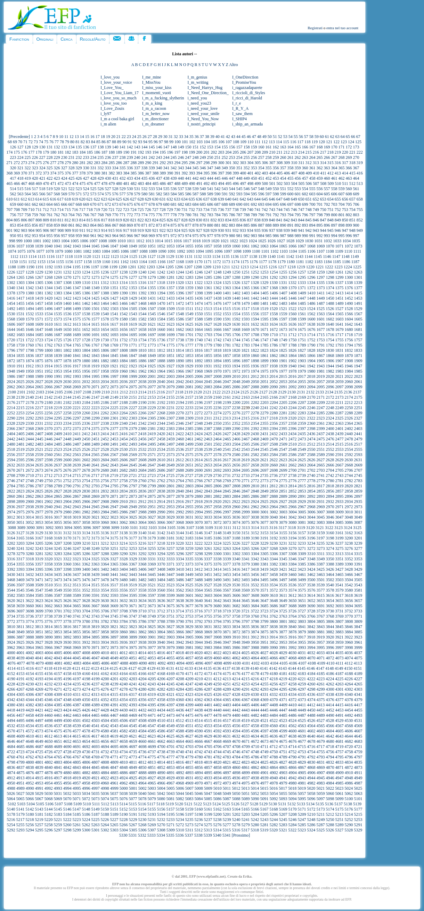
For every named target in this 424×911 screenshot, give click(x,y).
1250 (236, 272)
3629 (95, 600)
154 (217, 147)
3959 (339, 642)
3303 (246, 553)
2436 (311, 433)
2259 (77, 412)
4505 (114, 720)
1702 (199, 334)
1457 (39, 303)
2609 (152, 459)
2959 (227, 506)
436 (152, 178)
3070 (199, 522)
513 (360, 183)
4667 (208, 741)
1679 (339, 329)
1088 (143, 251)
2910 (124, 501)
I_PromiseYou (244, 82)
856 (35, 225)
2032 (86, 381)
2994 (199, 512)
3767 (321, 616)
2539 (208, 449)
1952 (48, 371)
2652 (199, 465)
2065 (39, 386)
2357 (283, 423)
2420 (161, 433)
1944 (330, 366)
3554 (105, 590)
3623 (39, 600)
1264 (11, 277)
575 (108, 194)
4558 (255, 725)
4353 (114, 699)
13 (77, 136)
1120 (87, 256)
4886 (124, 772)
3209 (77, 543)
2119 (189, 392)
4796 (349, 757)
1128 (161, 256)
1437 (208, 298)
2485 (58, 444)
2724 (161, 475)
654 (330, 199)
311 (301, 162)
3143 (170, 532)
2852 (292, 491)
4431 (133, 710)
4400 (199, 704)
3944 (199, 642)
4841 (58, 767)
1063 (264, 246)
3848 (11, 631)
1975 (264, 371)
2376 (105, 428)
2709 (20, 475)
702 (327, 204)
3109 (209, 527)
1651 (77, 329)
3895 (95, 637)
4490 (330, 715)
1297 (321, 277)
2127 (263, 392)
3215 (133, 543)
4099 (227, 663)
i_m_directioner (155, 118)
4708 (236, 746)
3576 (311, 590)
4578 (86, 731)
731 (184, 209)
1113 (23, 256)
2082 (199, 386)
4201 (114, 678)
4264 (349, 684)
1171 (208, 261)
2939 (39, 506)
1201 (132, 267)
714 (60, 209)
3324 (86, 558)
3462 (311, 574)
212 (287, 152)
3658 (11, 605)
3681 (227, 605)
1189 (21, 267)
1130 (179, 256)
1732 (124, 339)
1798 (30, 350)
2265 (133, 412)
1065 (283, 246)
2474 (311, 439)
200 (199, 152)
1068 (311, 246)
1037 (20, 246)
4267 (20, 689)
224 (20, 157)
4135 (207, 668)
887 (261, 225)
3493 (246, 579)
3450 (199, 574)
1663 (189, 329)
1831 (339, 350)
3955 (302, 642)
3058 (86, 522)
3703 (77, 611)
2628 (330, 459)
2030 (67, 381)
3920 (330, 637)
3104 (162, 527)
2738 (292, 475)
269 (349, 157)
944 (323, 230)
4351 (95, 699)
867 (115, 225)
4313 (95, 694)
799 (327, 214)
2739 (301, 475)
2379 (133, 428)
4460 (48, 715)
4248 (199, 684)
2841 (189, 491)
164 (290, 147)
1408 (292, 293)
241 (144, 157)
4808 (105, 762)
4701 (170, 746)
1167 (170, 261)
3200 (349, 538)
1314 (123, 282)
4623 (151, 736)
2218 (48, 407)
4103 (265, 663)
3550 (67, 590)
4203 (133, 678)
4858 (217, 767)
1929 (189, 366)
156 (232, 147)
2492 (124, 444)
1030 (309, 240)
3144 (180, 532)
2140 (30, 397)
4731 (95, 751)
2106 (68, 392)
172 (349, 147)
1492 (11, 308)
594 (247, 194)
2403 (358, 428)
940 (294, 230)
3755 (208, 616)
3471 (39, 579)
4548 (161, 725)
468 (31, 183)
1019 (206, 240)
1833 (358, 350)
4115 (20, 668)
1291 (264, 277)
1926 (161, 366)
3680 (217, 605)
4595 (246, 731)
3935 (114, 642)
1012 (140, 240)
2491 (114, 444)
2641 (95, 465)
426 (79, 178)
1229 (39, 272)
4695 (114, 746)
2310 (199, 418)
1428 (124, 298)
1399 (208, 293)
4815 (170, 762)
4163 (114, 673)
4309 (58, 694)
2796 (124, 485)
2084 (217, 386)
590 (217, 194)
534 (159, 188)
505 (301, 183)
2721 (133, 475)
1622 (161, 324)
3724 (273, 611)
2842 (199, 491)
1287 (227, 277)
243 (159, 157)
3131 (58, 532)
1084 (106, 251)
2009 (227, 376)
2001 (152, 376)
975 (196, 235)
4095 (190, 663)
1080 (68, 251)
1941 (301, 366)
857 (42, 225)
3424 (311, 569)
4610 (30, 736)
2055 (302, 381)
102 (192, 141)
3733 (358, 611)
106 (221, 141)
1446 (292, 298)
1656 (124, 329)
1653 (95, 329)
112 (265, 141)
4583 (133, 731)
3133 (77, 532)
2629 (339, 459)
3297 (189, 553)
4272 (67, 689)
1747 (264, 339)
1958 (105, 371)
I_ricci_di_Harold (247, 98)
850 (345, 220)
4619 (114, 736)
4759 (358, 751)
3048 (349, 517)
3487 (189, 579)
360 (305, 167)
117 (300, 141)
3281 (39, 553)
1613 (76, 324)
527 (108, 188)
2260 (86, 412)
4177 (246, 673)
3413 (208, 569)
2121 (207, 392)
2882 (217, 496)
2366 (11, 428)
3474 (67, 579)
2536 (180, 449)
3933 (95, 642)
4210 (199, 678)
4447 (283, 710)
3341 (246, 558)
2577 (208, 454)
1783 (246, 345)
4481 (246, 715)
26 (144, 136)
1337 (339, 282)
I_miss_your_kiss (157, 87)
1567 (358, 313)
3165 (20, 538)
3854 (67, 631)
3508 (30, 585)
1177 (263, 261)
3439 (95, 574)
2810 (255, 485)
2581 (246, 454)
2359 (302, 423)
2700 (292, 470)
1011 (131, 240)
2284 (311, 412)
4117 (39, 668)
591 (225, 194)
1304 (30, 282)
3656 (349, 600)
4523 (283, 720)
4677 (302, 741)
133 (64, 147)
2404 (11, 433)
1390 (124, 293)
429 (101, 178)
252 (225, 157)
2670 (11, 470)
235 (101, 157)
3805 (321, 621)
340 (159, 167)
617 (60, 199)
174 (9, 152)
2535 (170, 449)
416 (360, 173)
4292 (255, 689)
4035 (339, 652)
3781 (95, 621)
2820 (348, 485)
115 (286, 141)
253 (232, 157)
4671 (246, 741)
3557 (133, 590)
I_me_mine (151, 77)
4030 (292, 652)
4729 (77, 751)
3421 (283, 569)
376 (68, 173)
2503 (227, 444)
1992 (67, 376)
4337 (320, 694)
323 (35, 167)
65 (348, 136)
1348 (86, 287)
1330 (273, 282)
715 (68, 209)
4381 (20, 704)
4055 (170, 658)
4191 (20, 678)
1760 (30, 345)
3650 (292, 600)
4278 (124, 689)
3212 (104, 543)
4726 (48, 751)
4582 (124, 731)
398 (228, 173)
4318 (142, 694)
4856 (199, 767)
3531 (245, 585)
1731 (114, 339)
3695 (358, 605)
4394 (142, 704)
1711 (283, 334)
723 (126, 209)
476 (90, 183)
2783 (358, 480)
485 (155, 183)
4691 (77, 746)
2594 (11, 459)
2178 (30, 402)
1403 (246, 293)
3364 (105, 564)
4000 (11, 652)
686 (210, 204)
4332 (273, 694)
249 (203, 157)
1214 (254, 267)
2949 (133, 506)
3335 (189, 558)
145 (152, 147)
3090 (30, 527)
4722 (11, 751)
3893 (77, 637)
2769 (227, 480)
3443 (133, 574)
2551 (321, 449)
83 (88, 141)
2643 (114, 465)
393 (192, 173)
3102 (143, 527)
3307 (283, 553)
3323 (77, 558)
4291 (246, 689)
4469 (133, 715)
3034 (217, 517)
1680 (349, 329)
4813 (151, 762)
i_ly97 (105, 113)
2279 (264, 412)
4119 (58, 668)
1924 (142, 366)
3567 (227, 590)
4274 (86, 689)
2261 (95, 412)
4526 (311, 720)
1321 (189, 282)
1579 (114, 319)
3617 (339, 595)
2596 (30, 459)
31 (171, 136)
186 (97, 152)
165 (298, 147)
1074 (12, 251)
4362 (199, 699)
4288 (217, 689)
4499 (58, 720)
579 (137, 194)
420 (35, 178)
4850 (142, 767)
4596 (255, 731)
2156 (180, 397)
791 (269, 214)
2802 (180, 485)
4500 (67, 720)
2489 (95, 444)
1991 (58, 376)
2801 (170, 485)
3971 (95, 647)
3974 (124, 647)
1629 (226, 324)
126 (13, 147)
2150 (124, 397)
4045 (77, 658)
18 (103, 136)
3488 (199, 579)
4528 (330, 720)
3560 (161, 590)
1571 (39, 319)
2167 (283, 397)
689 (232, 204)
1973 (246, 371)
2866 (67, 496)
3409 (170, 569)
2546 (274, 449)
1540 (105, 313)
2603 (95, 459)
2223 (95, 407)
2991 (170, 512)
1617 (114, 324)
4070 (311, 658)
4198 (86, 678)
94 (145, 141)
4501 (77, 720)
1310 (86, 282)
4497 (39, 720)
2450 (86, 439)
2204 (274, 402)
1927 (170, 366)
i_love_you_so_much (118, 98)
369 (17, 173)
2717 (95, 475)
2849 (264, 491)
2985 (114, 512)
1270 (67, 277)
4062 (236, 658)
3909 (227, 637)
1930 (198, 366)
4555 (227, 725)
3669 (114, 605)
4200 (105, 678)
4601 (302, 731)
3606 (236, 595)
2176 (11, 402)
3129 (39, 532)
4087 (115, 663)
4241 (133, 684)
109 (243, 141)
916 (119, 230)
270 (356, 157)
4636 (273, 736)
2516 (348, 444)
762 (57, 214)
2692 (217, 470)
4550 (180, 725)
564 (28, 194)
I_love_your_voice (116, 82)
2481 (20, 444)
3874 (255, 631)
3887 (20, 637)
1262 (349, 272)
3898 (124, 637)
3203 (20, 543)
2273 (208, 412)
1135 (225, 256)
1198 (104, 267)
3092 (49, 527)
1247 (208, 272)
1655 (114, 329)
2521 (39, 449)
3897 (114, 637)
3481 (133, 579)
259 (276, 157)
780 (188, 214)
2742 (330, 475)
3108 (199, 527)
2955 (189, 506)
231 (71, 157)
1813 (170, 350)
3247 (77, 548)
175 (17, 152)
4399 (189, 704)
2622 (273, 459)
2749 (39, 480)
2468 (255, 439)
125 (358, 141)
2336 (86, 423)
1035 (356, 240)
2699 (283, 470)
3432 (30, 574)
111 (258, 141)
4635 (264, 736)
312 (308, 162)
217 (323, 152)
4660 (142, 741)
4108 (312, 663)
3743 (95, 616)
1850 (161, 355)
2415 (114, 433)
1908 (349, 360)
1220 (310, 267)
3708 (124, 611)
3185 (208, 538)
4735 (133, 751)
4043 (58, 658)
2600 (67, 459)
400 (243, 173)
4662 (161, 741)
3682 (236, 605)
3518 (123, 585)
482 (133, 183)
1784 (255, 345)
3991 (283, 647)
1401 (227, 293)
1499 (77, 308)
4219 (283, 678)
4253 (246, 684)
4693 (95, 746)
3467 (358, 574)
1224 (348, 267)
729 (170, 209)
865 (101, 225)
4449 (302, 710)
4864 (274, 767)
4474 (180, 715)
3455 (246, 574)
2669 (358, 465)
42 (228, 136)
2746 (11, 480)
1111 (357, 251)
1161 (115, 261)
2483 (39, 444)
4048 (105, 658)
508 (323, 183)
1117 (60, 256)
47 (254, 136)
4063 (246, 658)
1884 (124, 360)
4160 (86, 673)
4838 (30, 767)
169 (327, 147)
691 (247, 204)
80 (72, 141)
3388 (330, 564)
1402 (236, 293)
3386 (311, 564)
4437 (189, 710)
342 (174, 167)
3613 (301, 595)
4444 (255, 710)
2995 (208, 512)
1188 (12, 267)
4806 (86, 762)
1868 (330, 355)
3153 (264, 532)
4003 (39, 652)
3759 (246, 616)
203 (221, 152)
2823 (20, 491)
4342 (11, 699)
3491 (227, 579)
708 (17, 209)
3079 (283, 522)
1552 (217, 313)
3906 (199, 637)
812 (68, 220)
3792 (199, 621)
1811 (152, 350)
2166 (274, 397)
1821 (245, 350)
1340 (11, 287)
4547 (152, 725)
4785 (246, 757)
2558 (30, 454)
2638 (67, 465)
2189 (133, 402)
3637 (170, 600)
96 (156, 141)
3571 (264, 590)
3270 (292, 548)
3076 (255, 522)
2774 (274, 480)
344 (188, 167)
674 (123, 204)
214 (301, 152)
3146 (199, 532)
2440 (348, 433)
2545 (264, 449)
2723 (151, 475)
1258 (311, 272)
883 (232, 225)
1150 (14, 261)
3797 (246, 621)
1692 (105, 334)
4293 (264, 689)
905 (38, 230)
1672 (274, 329)
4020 (198, 652)
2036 (124, 381)
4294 (274, 689)
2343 (152, 423)
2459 (170, 439)
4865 (283, 767)
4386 (67, 704)
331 (93, 167)
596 (261, 194)
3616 (330, 595)
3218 (161, 543)
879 (203, 225)
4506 (124, 720)
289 (141, 162)
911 (82, 230)
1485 (302, 303)
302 (236, 162)
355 (269, 167)
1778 (199, 345)
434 (137, 178)
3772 (11, 621)
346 (203, 167)
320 (13, 167)
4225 (339, 678)
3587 (58, 595)
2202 (255, 402)
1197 (95, 267)
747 (301, 209)
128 (28, 147)
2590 (330, 454)
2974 (11, 512)
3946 (217, 642)
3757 (227, 616)
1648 (48, 329)
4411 (302, 704)
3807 (339, 621)
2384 (180, 428)
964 (115, 235)
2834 (124, 491)
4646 (11, 741)
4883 (95, 772)
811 (60, 220)
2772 (255, 480)
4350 (86, 699)
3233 (301, 543)
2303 (133, 418)
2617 (226, 459)
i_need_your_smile (203, 113)
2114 (142, 392)
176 (24, 152)
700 (312, 204)
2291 (20, 418)
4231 (39, 684)
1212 (235, 267)
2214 (11, 407)
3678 (199, 605)
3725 (283, 611)
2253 (20, 412)
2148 (105, 397)
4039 (20, 658)
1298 (330, 277)
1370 (292, 287)
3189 (246, 538)
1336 (330, 282)
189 (119, 152)
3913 (264, 637)
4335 (301, 694)
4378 (349, 699)
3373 (189, 564)
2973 (358, 506)
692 (254, 204)
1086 (125, 251)
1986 (11, 376)
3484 (161, 579)
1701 (189, 334)
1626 (198, 324)
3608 (255, 595)
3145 (189, 532)
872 (152, 225)
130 (42, 147)
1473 (189, 303)
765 (79, 214)
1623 (170, 324)
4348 (67, 699)
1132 (198, 256)
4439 (208, 710)
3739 (58, 616)
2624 (292, 459)
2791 (77, 485)
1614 (86, 324)
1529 (358, 308)
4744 (217, 751)
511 (345, 183)
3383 (283, 564)
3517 (114, 585)
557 (327, 188)
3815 (58, 626)
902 (17, 230)
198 (184, 152)
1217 (282, 267)
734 (206, 209)
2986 (124, 512)
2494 (142, 444)
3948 (236, 642)
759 (35, 214)
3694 (349, 605)
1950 (30, 371)
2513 (320, 444)
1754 (330, 339)
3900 (142, 637)
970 (159, 235)
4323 (189, 694)
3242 (30, 548)
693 (261, 204)
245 (174, 157)
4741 (189, 751)
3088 (12, 527)
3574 (292, 590)
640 (228, 199)
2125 (244, 392)
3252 (124, 548)
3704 (86, 611)
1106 (311, 251)
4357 (152, 699)
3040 (274, 517)
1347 (77, 287)
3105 (171, 527)
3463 (321, 574)
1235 (95, 272)
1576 (86, 319)
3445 (152, 574)
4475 (189, 715)
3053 (39, 522)
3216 (142, 543)
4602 (311, 731)
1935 (245, 366)
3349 (321, 558)
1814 (180, 350)
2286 (330, 412)
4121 (76, 668)
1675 (302, 329)
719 (97, 209)
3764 (292, 616)
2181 (58, 402)
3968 (67, 647)
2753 (77, 480)
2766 (199, 480)
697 (290, 204)
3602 (199, 595)
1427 (114, 298)
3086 (349, 522)
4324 (198, 694)
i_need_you (197, 98)
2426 (217, 433)
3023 (114, 517)
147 (166, 147)
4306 (30, 694)
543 (225, 188)
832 (214, 220)
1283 (189, 277)
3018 (67, 517)
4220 (292, 678)
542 (217, 188)
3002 (274, 512)
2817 (320, 485)
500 (265, 183)
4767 (77, 757)
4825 (264, 762)
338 (144, 167)
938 (279, 230)
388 (155, 173)
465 (9, 183)
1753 (321, 339)
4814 (161, 762)
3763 (283, 616)
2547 (283, 449)
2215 (20, 407)
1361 (208, 287)
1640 (330, 324)
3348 (311, 558)
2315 (245, 418)
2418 (142, 433)
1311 (95, 282)
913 (97, 230)
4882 (86, 772)
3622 (30, 600)
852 (360, 220)
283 (97, 162)
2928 (292, 501)
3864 (161, 631)
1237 (114, 272)
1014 (159, 240)
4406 (255, 704)
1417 (20, 298)
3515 (95, 585)
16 (92, 136)
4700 (161, 746)
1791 (321, 345)
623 (104, 199)
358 (290, 167)
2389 (227, 428)
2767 (208, 480)
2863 (39, 496)
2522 (48, 449)
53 (285, 136)
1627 (208, 324)
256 (254, 157)
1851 (170, 355)
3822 (123, 626)
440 (181, 178)
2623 (283, 459)
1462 (86, 303)
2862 (30, 496)
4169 (170, 673)
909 (68, 230)
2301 (114, 418)
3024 (124, 517)
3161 (339, 532)
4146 (311, 668)
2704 (330, 470)
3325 (95, 558)
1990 (48, 376)
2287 (339, 412)
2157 (189, 397)
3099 (115, 527)
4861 (246, 767)
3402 (105, 569)
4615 (76, 736)
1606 (11, 324)
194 (155, 152)
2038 (142, 381)
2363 (339, 423)
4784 (236, 757)
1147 (336, 256)
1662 (180, 329)
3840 (292, 626)
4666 (199, 741)
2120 (198, 392)
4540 (86, 725)
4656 (105, 741)
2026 (30, 381)
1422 (67, 298)
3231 (283, 543)
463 (349, 178)
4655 (95, 741)
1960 (124, 371)
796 (305, 214)
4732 (105, 751)
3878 (292, 631)
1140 (272, 256)
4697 (133, 746)
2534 (161, 449)
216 (316, 152)
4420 (30, 710)
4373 (302, 699)
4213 (226, 678)
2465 (227, 439)
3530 (236, 585)
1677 (321, 329)
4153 (20, 673)
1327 (245, 282)
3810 (11, 626)
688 (225, 204)
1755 (339, 339)
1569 (20, 319)
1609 (39, 324)
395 (206, 173)
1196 (86, 267)
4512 (180, 720)
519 (50, 188)
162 (276, 147)
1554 (236, 313)
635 (192, 199)
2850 (274, 491)
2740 (311, 475)
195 (163, 152)
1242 (161, 272)
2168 (292, 397)
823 (148, 220)
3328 (124, 558)
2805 (208, 485)
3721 (245, 611)
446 (225, 178)
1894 (217, 360)
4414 (330, 704)
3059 (95, 522)
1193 (58, 267)
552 (290, 188)
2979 (58, 512)
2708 (11, 475)
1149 (355, 256)
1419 (39, 298)
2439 (339, 433)
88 (114, 141)
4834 (348, 762)
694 (269, 204)
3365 (114, 564)
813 (75, 220)
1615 (95, 324)
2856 (330, 491)
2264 (124, 412)
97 (161, 141)
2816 (311, 485)
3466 (349, 574)
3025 (133, 517)
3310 (311, 553)
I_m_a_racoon (154, 108)
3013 (20, 517)
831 (206, 220)
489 (184, 183)
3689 (302, 605)
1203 (151, 267)
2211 (339, 402)
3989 (264, 647)
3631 (114, 600)
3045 (321, 517)
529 (123, 188)
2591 (339, 454)
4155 (39, 673)
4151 (357, 668)
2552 (330, 449)
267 (334, 157)
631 (163, 199)
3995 (321, 647)
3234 (311, 543)
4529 (339, 720)
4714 (292, 746)
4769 (95, 757)
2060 (349, 381)
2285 (321, 412)
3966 (48, 647)
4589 (189, 731)
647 (279, 199)
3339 (227, 558)
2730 (217, 475)
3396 (48, 569)
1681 (358, 329)
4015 (151, 652)
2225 (114, 407)
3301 (227, 553)
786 (232, 214)
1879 (77, 360)
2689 (189, 470)
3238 (348, 543)
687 (217, 204)
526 (101, 188)
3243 (39, 548)
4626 (180, 736)
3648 (274, 600)
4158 (67, 673)
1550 (199, 313)
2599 (58, 459)
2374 (86, 428)
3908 (217, 637)
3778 (67, 621)
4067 (283, 658)
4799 (20, 762)
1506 (142, 308)
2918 (198, 501)
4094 (180, 663)
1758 (11, 345)
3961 (358, 642)
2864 (48, 496)
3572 (274, 590)
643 (250, 199)
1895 (227, 360)
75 (46, 141)
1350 (105, 287)
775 (152, 214)
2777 (302, 480)
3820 (104, 626)
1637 (301, 324)
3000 (255, 512)
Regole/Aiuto (93, 39)
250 (210, 157)
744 (279, 209)
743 (272, 209)
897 (334, 225)
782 (203, 214)
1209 (207, 267)
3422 (292, 569)
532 (144, 188)
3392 (11, 569)
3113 (246, 527)
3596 (142, 595)
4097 (208, 663)
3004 (292, 512)
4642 (330, 736)
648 (287, 199)
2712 (48, 475)
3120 (310, 527)
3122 (329, 527)
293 (170, 162)
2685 (152, 470)
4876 (30, 772)
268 (342, 157)
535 (166, 188)
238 (123, 157)
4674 (274, 741)
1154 (51, 261)
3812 (29, 626)
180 (53, 152)
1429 (133, 298)
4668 (217, 741)
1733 (133, 339)
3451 (208, 574)
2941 (58, 506)
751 (330, 209)
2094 (311, 386)
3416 (236, 569)
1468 (142, 303)
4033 (320, 652)
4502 (86, 720)
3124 (348, 527)
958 (71, 235)
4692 (86, 746)
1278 (142, 277)
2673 (39, 470)
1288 (236, 277)
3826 (161, 626)
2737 (283, 475)
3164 (11, 538)
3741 (77, 616)
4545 (133, 725)
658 (360, 199)
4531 (358, 720)
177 (31, 152)
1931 (208, 366)
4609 (20, 736)
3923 (358, 637)
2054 (292, 381)
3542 (348, 585)
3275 (339, 548)
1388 (105, 293)
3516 (104, 585)
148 (174, 147)
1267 (39, 277)
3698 (30, 611)
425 (71, 178)
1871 (358, 355)
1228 (30, 272)
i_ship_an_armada (247, 124)
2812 (273, 485)
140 (115, 147)
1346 (67, 287)
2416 (123, 433)
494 (221, 183)
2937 (20, 506)
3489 (208, 579)
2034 (105, 381)
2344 (161, 423)
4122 (85, 668)
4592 (217, 731)
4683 (358, 741)
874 (166, 225)
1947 (358, 366)
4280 (142, 689)
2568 (124, 454)
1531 (20, 313)
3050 (11, 522)
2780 (330, 480)
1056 (199, 246)
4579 (95, 731)
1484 (292, 303)
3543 (358, 585)
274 (31, 162)
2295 (58, 418)
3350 (330, 558)
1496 (48, 308)
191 (133, 152)
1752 (311, 339)
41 (223, 136)
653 (323, 199)
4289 (227, 689)
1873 (20, 360)
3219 (170, 543)
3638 (180, 600)
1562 (311, 313)
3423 (301, 569)
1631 (245, 324)
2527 (95, 449)
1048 (124, 246)
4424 (67, 710)
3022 (105, 517)
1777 (189, 345)
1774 (161, 345)
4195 (58, 678)
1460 (67, 303)
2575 (189, 454)
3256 (161, 548)
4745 (227, 751)
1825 (283, 350)
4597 (264, 731)
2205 (283, 402)
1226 (11, 272)
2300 (105, 418)
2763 (170, 480)
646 (272, 199)
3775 (39, 621)
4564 (311, 725)
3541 (339, 585)
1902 (292, 360)
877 (188, 225)
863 (86, 225)
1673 (283, 329)
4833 (339, 762)
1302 (11, 282)
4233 (58, 684)
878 (196, 225)
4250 (217, 684)
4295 (283, 689)
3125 (357, 527)
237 (115, 157)
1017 (187, 240)
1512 (198, 308)
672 (108, 204)
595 (254, 194)
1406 (274, 293)
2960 (236, 506)
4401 (208, 704)
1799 (39, 350)
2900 (30, 501)
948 (352, 230)
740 (250, 209)
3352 (349, 558)
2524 (67, 449)
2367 (20, 428)
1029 (299, 240)
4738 (161, 751)
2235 (208, 407)
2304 (142, 418)
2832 (105, 491)
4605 (339, 731)
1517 (245, 308)
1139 (262, 256)
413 (338, 173)
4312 (86, 694)
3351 (339, 558)
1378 (11, 293)
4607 (358, 731)
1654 (105, 329)
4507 (133, 720)
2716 (86, 475)
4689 (58, 746)
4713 (283, 746)
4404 (236, 704)
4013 (133, 652)
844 (301, 220)
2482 (30, 444)
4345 (39, 699)
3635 (152, 600)
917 (126, 230)
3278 (11, 553)
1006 (84, 240)
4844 (86, 767)
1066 (292, 246)
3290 (124, 553)
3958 (330, 642)
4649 (39, 741)
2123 (226, 392)
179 (46, 152)
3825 (151, 626)
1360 (199, 287)
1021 (224, 240)
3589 (77, 595)
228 (50, 157)
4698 (142, 746)
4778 (180, 757)
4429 (114, 710)
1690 (86, 334)
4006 (67, 652)
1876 (48, 360)
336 (130, 167)
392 (184, 173)
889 (276, 225)
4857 (208, 767)
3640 (199, 600)
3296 (180, 553)
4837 (20, 767)
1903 (302, 360)
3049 (358, 517)
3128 (30, 532)
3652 (311, 600)
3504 (349, 579)
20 (113, 136)
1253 (264, 272)
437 (159, 178)
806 (24, 220)
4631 (226, 736)
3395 (39, 569)
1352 (124, 287)
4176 (236, 673)
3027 (152, 517)
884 (239, 225)
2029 (58, 381)
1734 (142, 339)
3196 (311, 538)
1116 (51, 256)
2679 (95, 470)
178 (38, 152)
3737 (39, 616)
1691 (95, 334)
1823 (264, 350)
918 (133, 230)
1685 (39, 334)
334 (115, 167)
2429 (245, 433)
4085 (96, 663)
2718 (104, 475)
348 (217, 167)
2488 (86, 444)
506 (308, 183)
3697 (20, 611)
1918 (86, 366)
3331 (152, 558)
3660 (30, 605)
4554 (217, 725)
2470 (274, 439)
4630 (217, 736)
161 (269, 147)
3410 (180, 569)
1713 (301, 334)
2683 (133, 470)
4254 (255, 684)
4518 (236, 720)
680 (166, 204)
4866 (292, 767)
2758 (124, 480)
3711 (152, 611)
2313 (226, 418)
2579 (227, 454)
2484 (48, 444)
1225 (357, 267)
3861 (133, 631)
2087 (246, 386)
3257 (170, 548)
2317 (264, 418)
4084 (86, 663)
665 (57, 204)
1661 (170, 329)
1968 (199, 371)
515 (20, 188)
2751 (58, 480)
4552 (199, 725)
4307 (39, 694)
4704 (199, 746)
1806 (105, 350)
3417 (245, 569)
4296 (292, 689)
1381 (39, 293)
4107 (302, 663)
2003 (170, 376)
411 (323, 173)
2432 (273, 433)
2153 (152, 397)
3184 (199, 538)
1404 (255, 293)
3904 (180, 637)
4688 (48, 746)
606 (334, 194)
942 (308, 230)
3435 (58, 574)
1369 (283, 287)
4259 (302, 684)
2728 (198, 475)
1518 (255, 308)
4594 (236, 731)
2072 (105, 386)
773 (137, 214)
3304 (255, 553)
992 (320, 235)
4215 (245, 678)
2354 (255, 423)
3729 (320, 611)
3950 (255, 642)
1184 (328, 261)
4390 (105, 704)
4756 (330, 751)
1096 (218, 251)
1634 (273, 324)
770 (115, 214)
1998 (124, 376)
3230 (273, 543)
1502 (105, 308)
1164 (143, 261)
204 (228, 152)
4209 (189, 678)
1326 (236, 282)
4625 (170, 736)
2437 (320, 433)
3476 (86, 579)
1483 (283, 303)
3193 (283, 538)
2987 (133, 512)
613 (31, 199)
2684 (142, 470)
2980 (67, 512)
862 (79, 225)
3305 (264, 553)
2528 (105, 449)
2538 (199, 449)
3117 (282, 527)
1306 (48, 282)
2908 (105, 501)
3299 (208, 553)
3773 (20, 621)
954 (42, 235)
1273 (95, 277)
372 (38, 173)
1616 (104, 324)
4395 (152, 704)
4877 (39, 772)
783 (210, 214)
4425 (77, 710)
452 (269, 178)
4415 (339, 704)
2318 (273, 418)
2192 (161, 402)
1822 (255, 350)
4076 (11, 663)
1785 (264, 345)
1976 (274, 371)
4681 (339, 741)
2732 (236, 475)
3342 (255, 558)
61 (327, 136)
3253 (133, 548)
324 (42, 167)
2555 (358, 449)
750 (323, 209)
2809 (246, 485)
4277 (114, 689)
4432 (142, 710)
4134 (198, 668)
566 (42, 194)
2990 (161, 512)
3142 (161, 532)
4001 (20, 652)
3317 (20, 558)
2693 (227, 470)
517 (35, 188)
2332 (48, 423)
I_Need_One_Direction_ (208, 92)
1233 (77, 272)
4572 (30, 731)
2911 (133, 501)
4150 (348, 668)
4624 (161, 736)
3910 (236, 637)
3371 (170, 564)
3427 (339, 569)
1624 (180, 324)
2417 (133, 433)
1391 (133, 293)
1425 (95, 298)
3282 (48, 553)
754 (352, 209)
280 (75, 162)
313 (316, 162)
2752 (67, 480)
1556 (255, 313)
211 (279, 152)
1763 (58, 345)
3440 (105, 574)
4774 (142, 757)
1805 (95, 350)
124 (351, 141)
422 (50, 178)
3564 (199, 590)
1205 (169, 267)
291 (155, 162)
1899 (264, 360)
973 (181, 235)
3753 (189, 616)
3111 (227, 527)
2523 (58, 449)
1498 (67, 308)
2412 (86, 433)
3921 (339, 637)
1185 (337, 261)
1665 (208, 329)
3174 (105, 538)
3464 (330, 574)
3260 (199, 548)
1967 (189, 371)
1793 (339, 345)
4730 (86, 751)
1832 (348, 350)
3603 (208, 595)
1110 (348, 251)
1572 (48, 319)
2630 (348, 459)
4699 (152, 746)
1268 (48, 277)
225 (28, 157)
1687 (58, 334)
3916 (292, 637)
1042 (67, 246)
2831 (95, 491)
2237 (227, 407)
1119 (78, 256)
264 (312, 157)
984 (261, 235)
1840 (67, 355)
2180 (48, 402)
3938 (142, 642)
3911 (246, 637)
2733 (245, 475)
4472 (161, 715)
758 (28, 214)
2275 (227, 412)
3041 (283, 517)
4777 (170, 757)
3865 (170, 631)
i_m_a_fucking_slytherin (163, 98)
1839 (58, 355)
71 (25, 141)
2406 (30, 433)
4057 (189, 658)
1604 (349, 319)
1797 (20, 350)
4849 (133, 767)
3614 (311, 595)
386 (141, 173)
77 (57, 141)
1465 (114, 303)
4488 (311, 715)
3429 (358, 569)
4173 (208, 673)
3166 (30, 538)
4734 (124, 751)
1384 (67, 293)
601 (298, 194)
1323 (208, 282)
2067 (58, 386)
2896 (349, 496)
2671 (20, 470)
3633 (133, 600)
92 (135, 141)
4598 (274, 731)
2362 (330, 423)
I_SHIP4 (239, 118)
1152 (32, 261)
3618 (348, 595)
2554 (349, 449)
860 (64, 225)
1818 (217, 350)
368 (9, 173)
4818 (198, 762)
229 (57, 157)
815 (90, 220)
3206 (48, 543)
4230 (30, 684)
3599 (170, 595)
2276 (236, 412)
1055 (189, 246)
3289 (114, 553)
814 (82, 220)
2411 (77, 433)
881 (217, 225)
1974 (255, 371)
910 (75, 230)
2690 (199, 470)
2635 (39, 465)
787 (239, 214)
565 (35, 194)
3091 (40, 527)
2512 (311, 444)
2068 (67, 386)
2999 (246, 512)
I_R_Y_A (240, 108)
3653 (321, 600)
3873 (246, 631)
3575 (302, 590)
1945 (339, 366)
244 (166, 157)
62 (332, 136)
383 (119, 173)
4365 (227, 699)
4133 (189, 668)
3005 (302, 512)
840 (272, 220)
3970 (86, 647)
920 (148, 230)
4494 (11, 720)
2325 (339, 418)
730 (177, 209)
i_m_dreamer (153, 124)
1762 (48, 345)
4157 (58, 673)
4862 (255, 767)
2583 (264, 454)
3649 (283, 600)
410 (316, 173)
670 (93, 204)
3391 (358, 564)
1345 (58, 287)
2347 (189, 423)
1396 (180, 293)
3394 (30, 569)
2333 (58, 423)
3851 (39, 631)
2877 (170, 496)
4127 (132, 668)
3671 (133, 605)
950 (13, 235)
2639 (77, 465)
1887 (152, 360)
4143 (282, 668)
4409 (283, 704)
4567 (339, 725)
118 (307, 141)
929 (214, 230)
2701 (302, 470)
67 (358, 136)
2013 (264, 376)
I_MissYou (151, 82)
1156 (69, 261)
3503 (339, 579)
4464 (86, 715)
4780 (199, 757)
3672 (142, 605)
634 (184, 199)
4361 (189, 699)
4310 (67, 694)
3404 (124, 569)
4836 (11, 767)
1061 (246, 246)
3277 (358, 548)
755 (360, 209)
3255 (152, 548)
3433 (39, 574)
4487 (302, 715)
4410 (292, 704)
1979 (302, 371)
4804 (67, 762)
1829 (320, 350)
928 (206, 230)
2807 (227, 485)
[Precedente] (19, 136)
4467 (114, 715)
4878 (48, 772)
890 (283, 225)
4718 (330, 746)
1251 (246, 272)
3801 (283, 621)
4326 (217, 694)
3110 (218, 527)
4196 (67, 678)
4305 (20, 694)
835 (236, 220)
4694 (105, 746)
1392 (142, 293)
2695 (246, 470)
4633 (245, 736)
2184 (86, 402)
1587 (189, 319)
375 (60, 173)
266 (327, 157)
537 (181, 188)
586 (188, 194)
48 (259, 136)
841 (279, 220)
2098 (349, 386)
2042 (180, 381)
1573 (58, 319)
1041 (58, 246)
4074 (349, 658)
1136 (235, 256)
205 (236, 152)
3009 (339, 512)
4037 (358, 652)
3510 (48, 585)
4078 (30, 663)
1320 (180, 282)
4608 (11, 736)
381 (104, 173)
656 (345, 199)
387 (148, 173)
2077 (152, 386)
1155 (60, 261)
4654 (86, 741)
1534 (48, 313)
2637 (58, 465)
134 (71, 147)
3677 (189, 605)
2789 (58, 485)
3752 (180, 616)
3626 (67, 600)
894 (312, 225)
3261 (208, 548)
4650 (48, 741)
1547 (170, 313)
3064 (142, 522)
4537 (58, 725)
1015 (168, 240)
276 (46, 162)
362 (320, 167)
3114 (255, 527)
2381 (152, 428)
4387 (77, 704)
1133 (207, 256)
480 (119, 183)
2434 (292, 433)
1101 (265, 251)
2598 (48, 459)
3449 (189, 574)
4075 (358, 658)
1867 (321, 355)
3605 (227, 595)
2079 (170, 386)
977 (210, 235)
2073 (114, 386)
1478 (236, 303)
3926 (30, 642)
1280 (161, 277)
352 (247, 167)
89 (119, 141)
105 (214, 141)
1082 (87, 251)
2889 (283, 496)
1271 (77, 277)
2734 (255, 475)
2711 (39, 475)
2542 (236, 449)
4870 (330, 767)
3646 (255, 600)
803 (356, 214)
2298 (86, 418)
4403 (227, 704)
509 (330, 183)
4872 (349, 767)
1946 (348, 366)
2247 (321, 407)
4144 (292, 668)
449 (247, 178)
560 (349, 188)
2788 (48, 485)
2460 (180, 439)
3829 (189, 626)
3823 (133, 626)
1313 (114, 282)
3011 (358, 512)
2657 (246, 465)
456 (298, 178)
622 (97, 199)
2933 (339, 501)
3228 (255, 543)
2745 (358, 475)
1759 (20, 345)
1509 (170, 308)
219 (338, 152)
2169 (302, 397)
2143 (58, 397)
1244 (180, 272)
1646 (30, 329)
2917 (189, 501)
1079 (59, 251)
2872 (124, 496)
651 (308, 199)
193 (148, 152)
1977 (283, 371)
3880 (311, 631)
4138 (235, 668)
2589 (321, 454)
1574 (67, 319)
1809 (133, 350)
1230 (48, 272)
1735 (152, 339)
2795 (114, 485)
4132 (179, 668)
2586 (292, 454)
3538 (311, 585)
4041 (39, 658)
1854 (199, 355)
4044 (67, 658)
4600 (292, 731)
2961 (246, 506)
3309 (302, 553)
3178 (142, 538)
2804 (199, 485)
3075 (246, 522)
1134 (216, 256)
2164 (255, 397)
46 (249, 136)
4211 (208, 678)
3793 (208, 621)
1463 (95, 303)
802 (349, 214)
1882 (105, 360)
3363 (95, 564)
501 (272, 183)
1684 (30, 334)
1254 (274, 272)
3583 (20, 595)
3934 (105, 642)
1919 (95, 366)
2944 (86, 506)
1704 (217, 334)
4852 (161, 767)
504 (294, 183)
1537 (77, 313)
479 (111, 183)
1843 (95, 355)
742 (265, 209)
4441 (227, 710)
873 (159, 225)
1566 (349, 313)
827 (177, 220)
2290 (11, 418)
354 (261, 167)
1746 (255, 339)
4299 (321, 689)
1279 (152, 277)
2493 (133, 444)
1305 (39, 282)
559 (342, 188)
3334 (180, 558)
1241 (152, 272)
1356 (161, 287)
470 (46, 183)
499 (257, 183)
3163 (358, 532)
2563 (77, 454)
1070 (330, 246)
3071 (208, 522)
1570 (30, 319)
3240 (11, 548)
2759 (133, 480)
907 (53, 230)
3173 (95, 538)
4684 (11, 746)
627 (133, 199)
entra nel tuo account (342, 28)
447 (232, 178)
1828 (311, 350)
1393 (152, 293)
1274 (105, 277)
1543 (133, 313)
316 (338, 162)
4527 (320, 720)
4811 (133, 762)
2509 (283, 444)
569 (64, 194)
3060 (105, 522)
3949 (246, 642)
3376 (217, 564)
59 (317, 136)
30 (165, 136)
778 (174, 214)
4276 (105, 689)
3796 (236, 621)
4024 (236, 652)
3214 (123, 543)
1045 (95, 246)
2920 (217, 501)
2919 (208, 501)
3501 (321, 579)
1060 (236, 246)
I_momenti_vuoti (156, 92)
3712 (161, 611)
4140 (254, 668)
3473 (58, 579)
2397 (302, 428)
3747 (133, 616)
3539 (320, 585)
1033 (337, 240)
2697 (264, 470)
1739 (189, 339)
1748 (274, 339)
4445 (264, 710)
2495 (152, 444)
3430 (11, 574)
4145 (301, 668)
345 (196, 167)
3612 (292, 595)
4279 (133, 689)
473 (68, 183)
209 (265, 152)
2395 (283, 428)
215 (308, 152)
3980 (180, 647)
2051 (264, 381)
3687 (283, 605)
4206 (161, 678)
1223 (338, 267)
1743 (227, 339)
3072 (217, 522)
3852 (48, 631)
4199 (95, 678)
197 (177, 152)
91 (130, 141)
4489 (321, 715)
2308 (180, 418)
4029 (283, 652)
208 (257, 152)
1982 (330, 371)
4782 (217, 757)
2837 (152, 491)
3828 (180, 626)
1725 (58, 339)
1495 (39, 308)
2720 (123, 475)
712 (46, 209)
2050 (255, 381)
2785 (20, 485)
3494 (255, 579)
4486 (292, 715)
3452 (217, 574)
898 (342, 225)
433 (130, 178)
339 (152, 167)
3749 (152, 616)
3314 (348, 553)
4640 (311, 736)
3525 (189, 585)
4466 (105, 715)
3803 (302, 621)
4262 (330, 684)
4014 (142, 652)
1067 (302, 246)
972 (174, 235)
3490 (217, 579)
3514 (86, 585)
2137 (357, 392)
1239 (133, 272)
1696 (142, 334)
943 (316, 230)
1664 (199, 329)
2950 (142, 506)
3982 (199, 647)
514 (13, 188)
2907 (95, 501)
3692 (330, 605)
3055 (58, 522)
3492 (236, 579)
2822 (11, 491)
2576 (199, 454)
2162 (236, 397)
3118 (292, 527)
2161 (227, 397)
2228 (142, 407)
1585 (170, 319)
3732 (348, 611)
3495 (264, 579)
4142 (273, 668)
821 (133, 220)
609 (356, 194)
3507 (20, 585)
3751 (170, 616)
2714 (67, 475)
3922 (348, 637)
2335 (77, 423)
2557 (20, 454)
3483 (152, 579)
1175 (244, 261)
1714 (311, 334)
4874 (11, 772)
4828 (292, 762)
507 (316, 183)
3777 (58, 621)
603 (312, 194)
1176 (254, 261)
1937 (264, 366)
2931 (320, 501)
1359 (189, 287)
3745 (114, 616)
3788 (161, 621)
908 (60, 230)
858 (50, 225)
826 (170, 220)
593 (239, 194)
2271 (189, 412)
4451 (321, 710)
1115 (42, 256)
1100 (256, 251)
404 (272, 173)
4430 (124, 710)
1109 (339, 251)
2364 (349, 423)
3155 (283, 532)
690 (239, 204)
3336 (199, 558)
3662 (48, 605)
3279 (20, 553)
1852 (180, 355)
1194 (67, 267)
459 (320, 178)
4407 (264, 704)
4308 (48, 694)
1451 (339, 298)
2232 (180, 407)
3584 (30, 595)
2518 (11, 449)
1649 (58, 329)
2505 (246, 444)
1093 (190, 251)
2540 (217, 449)
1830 (330, 350)
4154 (30, 673)
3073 (227, 522)
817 (104, 220)
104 (207, 141)
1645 (20, 329)
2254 (30, 412)
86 (103, 141)
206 (243, 152)
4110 (330, 663)
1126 (142, 256)
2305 (152, 418)
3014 (30, 517)
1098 (237, 251)
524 (86, 188)
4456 (11, 715)
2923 (245, 501)
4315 (114, 694)
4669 (227, 741)
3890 (48, 637)
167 (312, 147)
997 (356, 235)
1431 (152, 298)
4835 (358, 762)
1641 (339, 324)
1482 (274, 303)
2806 (217, 485)
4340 (348, 694)
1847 (133, 355)
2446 (48, 439)
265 (320, 157)
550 (276, 188)
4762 (30, 757)
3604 (217, 595)
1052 (161, 246)
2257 (58, 412)
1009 (112, 240)
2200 (236, 402)
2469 (264, 439)
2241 (264, 407)
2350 (217, 423)
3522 (161, 585)
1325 (226, 282)
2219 (58, 407)
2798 (142, 485)
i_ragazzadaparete (247, 87)
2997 (227, 512)
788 (247, 214)
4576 (67, 731)
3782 (105, 621)
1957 (95, 371)
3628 (86, 600)
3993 (302, 647)
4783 (227, 757)
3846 (348, 626)
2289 (358, 412)
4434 (161, 710)
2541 (227, 449)
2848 (255, 491)
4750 (274, 751)
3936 (124, 642)
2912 (142, 501)
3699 (39, 611)
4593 (227, 731)
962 (101, 235)
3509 (39, 585)
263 (305, 157)
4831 (320, 762)
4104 (274, 663)
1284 (199, 277)
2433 (283, 433)
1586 (180, 319)
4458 (30, 715)
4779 (189, 757)
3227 (245, 543)
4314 (104, 694)
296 (192, 162)
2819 (339, 485)
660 (20, 204)
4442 (236, 710)
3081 (302, 522)
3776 (48, 621)
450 (254, 178)
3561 (170, 590)
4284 (180, 689)
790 (261, 214)
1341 (20, 287)
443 (203, 178)
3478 (105, 579)
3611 (283, 595)
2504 (236, 444)
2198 (217, 402)
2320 (292, 418)
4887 (133, 772)
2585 (283, 454)
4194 (48, 678)
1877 (58, 360)
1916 (67, 366)
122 (336, 141)
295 (184, 162)
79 (67, 141)
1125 (133, 256)
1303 (20, 282)
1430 (142, 298)
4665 (189, 741)
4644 (348, 736)
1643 (358, 324)
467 (24, 183)
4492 (349, 715)
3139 (133, 532)
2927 (283, 501)
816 (97, 220)
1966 (180, 371)
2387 (208, 428)
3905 (189, 637)
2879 (189, 496)
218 (330, 152)
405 (279, 173)
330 (86, 167)
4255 (264, 684)
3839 (283, 626)
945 (330, 230)
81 (77, 141)
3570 (255, 590)
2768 (217, 480)
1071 (339, 246)
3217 (151, 543)
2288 (349, 412)
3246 (67, 548)
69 (15, 141)
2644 (124, 465)
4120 (67, 668)
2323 (320, 418)
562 (13, 194)
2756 (105, 480)
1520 (273, 308)
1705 (227, 334)
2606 (124, 459)
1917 (76, 366)
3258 (180, 548)
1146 (327, 256)
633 (177, 199)
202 (214, 152)
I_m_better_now (156, 113)
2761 (152, 480)
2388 (217, 428)
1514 (217, 308)
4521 (264, 720)
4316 (123, 694)
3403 (114, 569)
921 (155, 230)
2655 (227, 465)
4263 (339, 684)
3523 (170, 585)
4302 (349, 689)
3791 (189, 621)
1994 (86, 376)
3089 (21, 527)
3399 (77, 569)
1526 (330, 308)
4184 (311, 673)
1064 (274, 246)
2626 (311, 459)
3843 (320, 626)
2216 (30, 407)
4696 (124, 746)
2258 (67, 412)
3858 (105, 631)
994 (334, 235)
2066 (48, 386)
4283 (170, 689)
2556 (11, 454)
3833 (226, 626)
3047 (339, 517)
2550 (311, 449)
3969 (77, 647)
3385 (302, 564)
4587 (170, 731)
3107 (190, 527)
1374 (330, 287)
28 (155, 136)
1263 (358, 272)
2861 (20, 496)
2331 (39, 423)
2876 (161, 496)
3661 (39, 605)
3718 (217, 611)
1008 (103, 240)
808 (38, 220)
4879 (58, 772)
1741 (208, 339)
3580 (349, 590)
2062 (11, 386)
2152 (142, 397)
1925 (151, 366)
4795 (339, 757)
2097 (339, 386)
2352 (236, 423)
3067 (170, 522)
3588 (67, 595)
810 (53, 220)
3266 (255, 548)
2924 (255, 501)
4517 (226, 720)
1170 (198, 261)
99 (171, 141)
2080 (180, 386)
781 (196, 214)
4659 (133, 741)
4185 (321, 673)
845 (308, 220)
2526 (86, 449)
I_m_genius (197, 77)
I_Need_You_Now (203, 118)
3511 (58, 585)
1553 (227, 313)
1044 (86, 246)
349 (225, 167)
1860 (255, 355)
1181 (300, 261)
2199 (227, 402)
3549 (58, 590)
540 (203, 188)
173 (356, 147)
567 (50, 194)
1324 (217, 282)
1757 (358, 339)
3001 (264, 512)
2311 (208, 418)
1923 (133, 366)
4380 (11, 704)
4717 (320, 746)
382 (111, 173)
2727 (189, 475)
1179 (281, 261)
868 (123, 225)
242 (152, 157)
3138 (124, 532)
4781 (208, 757)
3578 (330, 590)
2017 (301, 376)
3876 (274, 631)
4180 (274, 673)
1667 (227, 329)
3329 (133, 558)
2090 (274, 386)
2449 (77, 439)
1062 (255, 246)
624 (111, 199)
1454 (11, 303)
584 (174, 194)
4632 (236, 736)
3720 (236, 611)
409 (308, 173)
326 (57, 167)
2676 (67, 470)
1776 (180, 345)
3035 (227, 517)
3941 (170, 642)
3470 (30, 579)
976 (203, 235)
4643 (339, 736)
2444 (30, 439)
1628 (217, 324)
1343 (39, 287)
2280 (274, 412)
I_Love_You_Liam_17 (119, 92)
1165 (152, 261)
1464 (105, 303)
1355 (152, 287)
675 (130, 204)
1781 (227, 345)
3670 (124, 605)
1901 (283, 360)
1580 (124, 319)
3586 (48, 595)
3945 (208, 642)
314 (323, 162)
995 (342, 235)
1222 (329, 267)
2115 (151, 392)
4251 (227, 684)
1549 (189, 313)
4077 (21, 663)
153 (210, 147)
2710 (30, 475)
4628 (198, 736)
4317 (133, 694)
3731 (339, 611)
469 (38, 183)
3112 (237, 527)
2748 (30, 480)
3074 (236, 522)
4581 (114, 731)
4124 (104, 668)
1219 (301, 267)
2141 (39, 397)
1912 (29, 366)
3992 (292, 647)
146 (159, 147)
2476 (330, 439)
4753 (302, 751)
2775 (283, 480)
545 (239, 188)
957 (64, 235)
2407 (39, 433)
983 (254, 235)
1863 (283, 355)
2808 (236, 485)
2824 (30, 491)
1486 (311, 303)
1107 (321, 251)
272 (17, 162)
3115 (264, 527)
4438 (199, 710)
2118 (179, 392)
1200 (123, 267)
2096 (330, 386)
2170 (311, 397)
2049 (246, 381)
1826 (292, 350)
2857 (339, 491)
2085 (227, 386)
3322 (67, 558)
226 (35, 157)
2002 (161, 376)
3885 (358, 631)
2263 (114, 412)
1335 (320, 282)
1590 (217, 319)
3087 (358, 522)
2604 (105, 459)
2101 (21, 392)
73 (36, 141)
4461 (58, 715)
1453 (358, 298)
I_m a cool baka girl (117, 118)
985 (269, 235)
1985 (358, 371)
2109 (96, 392)
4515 (208, 720)
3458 (274, 574)
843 (294, 220)
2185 (95, 402)
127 (20, 147)
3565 (208, 590)
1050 (142, 246)
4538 (67, 725)
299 (214, 162)
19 (108, 136)
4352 (105, 699)
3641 (208, 600)
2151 (133, 397)
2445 (39, 439)
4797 (358, 757)
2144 (67, 397)
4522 (273, 720)
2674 (48, 470)
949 (360, 230)
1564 (330, 313)
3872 (236, 631)
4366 (236, 699)
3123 (338, 527)
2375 (95, 428)
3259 (189, 548)
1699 (170, 334)
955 (50, 235)
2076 (142, 386)
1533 (39, 313)
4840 (48, 767)
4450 (311, 710)
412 (330, 173)
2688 (180, 470)
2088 (255, 386)
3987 (246, 647)
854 (20, 225)
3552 (86, 590)
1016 (177, 240)
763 (64, 214)
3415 (226, 569)
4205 (152, 678)
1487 (321, 303)
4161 (95, 673)
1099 (247, 251)
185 (90, 152)
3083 (321, 522)
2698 (274, 470)
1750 (292, 339)
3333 (170, 558)
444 (210, 178)
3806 (330, 621)
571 (79, 194)
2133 (320, 392)
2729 (208, 475)
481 (126, 183)
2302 (124, 418)
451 (261, 178)
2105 (59, 392)
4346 (48, 699)
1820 (236, 350)
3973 (114, 647)
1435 (189, 298)
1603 (339, 319)
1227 (20, 272)
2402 (349, 428)
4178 (255, 673)
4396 (161, 704)
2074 (124, 386)
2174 (349, 397)
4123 (95, 668)
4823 (245, 762)
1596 (274, 319)
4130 (160, 668)
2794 (105, 485)
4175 (227, 673)
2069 (77, 386)
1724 (48, 339)
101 (185, 141)
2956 (199, 506)
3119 (301, 527)
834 (228, 220)
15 (87, 136)
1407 (283, 293)
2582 (255, 454)
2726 (180, 475)
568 (57, 194)
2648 (161, 465)
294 (177, 162)
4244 (161, 684)
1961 (133, 371)
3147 (208, 532)
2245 (302, 407)
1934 (236, 366)
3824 (142, 626)
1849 (152, 355)
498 (250, 183)
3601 (189, 595)
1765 (77, 345)
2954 (180, 506)
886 (254, 225)
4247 (189, 684)
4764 (48, 757)
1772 (142, 345)
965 (123, 235)
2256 (48, 412)
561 (356, 188)
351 (239, 167)
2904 (67, 501)
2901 (39, 501)
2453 (114, 439)
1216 (273, 267)
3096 (87, 527)
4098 (218, 663)
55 (296, 136)
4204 (142, 678)
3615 (320, 595)
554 (305, 188)
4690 (67, 746)
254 (239, 157)
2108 (87, 392)
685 (203, 204)
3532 (255, 585)
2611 (170, 459)
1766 (86, 345)
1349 (95, 287)
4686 (30, 746)
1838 (48, 355)
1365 (246, 287)
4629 (208, 736)
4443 (246, 710)
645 (265, 199)
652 (316, 199)
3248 (86, 548)
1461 (77, 303)
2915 (170, 501)
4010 (105, 652)
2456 (142, 439)
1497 (58, 308)
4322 (180, 694)
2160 (217, 397)
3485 (170, 579)
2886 (255, 496)
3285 (77, 553)
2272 (199, 412)
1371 (302, 287)
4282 (161, 689)
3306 (274, 553)
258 (269, 157)
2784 (11, 485)
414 (345, 173)
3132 (67, 532)
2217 (39, 407)
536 (174, 188)
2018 (311, 376)
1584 (161, 319)
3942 (180, 642)
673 (115, 204)
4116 (30, 668)
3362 (86, 564)
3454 (236, 574)
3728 (311, 611)
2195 (189, 402)
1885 (133, 360)
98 (166, 141)
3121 (320, 527)
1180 (291, 261)
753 (345, 209)
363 (327, 167)
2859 (358, 491)
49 (264, 136)
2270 (180, 412)
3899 (133, 637)
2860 (11, 496)
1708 (255, 334)
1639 (320, 324)
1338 (348, 282)
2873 (133, 496)
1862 (274, 355)
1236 (105, 272)
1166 (161, 261)
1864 (292, 355)
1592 (236, 319)
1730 (105, 339)
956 (57, 235)
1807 (114, 350)
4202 (124, 678)
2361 (321, 423)
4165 (133, 673)
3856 (86, 631)
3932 (86, 642)
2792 (86, 485)
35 (191, 136)
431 (115, 178)
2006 (199, 376)
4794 (330, 757)
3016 (48, 517)
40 (217, 136)
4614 (67, 736)
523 (79, 188)
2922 (236, 501)
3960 (349, 642)
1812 (161, 350)
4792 (311, 757)
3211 (95, 543)
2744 (348, 475)
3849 (20, 631)
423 (57, 178)
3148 (217, 532)
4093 (171, 663)
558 (334, 188)
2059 (339, 381)
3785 (133, 621)
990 (305, 235)
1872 (11, 360)
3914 (273, 637)
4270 (48, 689)
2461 (189, 439)
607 (342, 194)
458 (312, 178)
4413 (320, 704)
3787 (152, 621)
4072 (330, 658)
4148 (329, 668)
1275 (114, 277)
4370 (274, 699)
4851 (152, 767)
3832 (217, 626)
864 (93, 225)
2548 (292, 449)
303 (243, 162)
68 (10, 141)
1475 (208, 303)
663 (42, 204)
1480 (255, 303)
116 (293, 141)
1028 (290, 240)
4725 (39, 751)
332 (101, 167)
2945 (95, 506)
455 (290, 178)
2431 (264, 433)
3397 (58, 569)
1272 (86, 277)
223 (13, 157)
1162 (125, 261)
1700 (180, 334)
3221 (189, 543)
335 (123, 167)
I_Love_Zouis (112, 108)
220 (345, 152)
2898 (11, 501)
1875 (39, 360)
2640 (86, 465)
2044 (199, 381)
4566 (330, 725)
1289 (246, 277)
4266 (11, 689)
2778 (311, 480)
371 (31, 173)
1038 (30, 246)
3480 (124, 579)
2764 (180, 480)
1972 (236, 371)
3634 (142, 600)
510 (338, 183)
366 (349, 167)
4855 (189, 767)
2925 (264, 501)
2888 (274, 496)
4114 (11, 668)
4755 (321, 751)
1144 (308, 256)
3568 (236, 590)
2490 (105, 444)
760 (42, 214)
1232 (67, 272)
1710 (274, 334)
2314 (236, 418)
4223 (320, 678)
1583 (152, 319)
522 (71, 188)
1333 (301, 282)
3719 (226, 611)
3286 (86, 553)
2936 (11, 506)
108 (236, 141)
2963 (264, 506)
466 (17, 183)
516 (28, 188)
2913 (151, 501)
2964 (274, 506)
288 (133, 162)
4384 (48, 704)
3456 (255, 574)
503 (287, 183)
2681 (114, 470)
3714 (180, 611)
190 (126, 152)
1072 (349, 246)
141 (123, 147)
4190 (11, 678)
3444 (142, 574)
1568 (11, 319)
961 (93, 235)
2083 (208, 386)
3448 (180, 574)
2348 (199, 423)
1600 (311, 319)
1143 (299, 256)
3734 (11, 616)
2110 (105, 392)
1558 (274, 313)
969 (152, 235)
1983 (339, 371)
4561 (283, 725)
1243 (170, 272)
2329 (20, 423)
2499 (189, 444)
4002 (30, 652)
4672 (255, 741)
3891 (58, 637)
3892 (67, 637)
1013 (149, 240)
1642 (348, 324)
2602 (86, 459)
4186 (330, 673)
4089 (133, 663)
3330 (142, 558)
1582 (142, 319)
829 (192, 220)
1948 (11, 371)
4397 (170, 704)
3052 (30, 522)
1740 (199, 339)
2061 (358, 381)
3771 (358, 616)
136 (86, 147)
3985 (227, 647)
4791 (302, 757)
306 (265, 162)
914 (104, 230)
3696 (11, 611)
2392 (255, 428)
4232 (48, 684)
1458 (48, 303)
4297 (302, 689)
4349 (77, 699)
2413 (95, 433)
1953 (58, 371)
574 (101, 194)
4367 (246, 699)
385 (133, 173)
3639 (189, 600)
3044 (311, 517)
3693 (339, 605)
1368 (274, 287)
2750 (48, 480)
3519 (133, 585)
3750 (161, 616)
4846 (105, 767)
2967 (302, 506)
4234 (67, 684)
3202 (11, 543)
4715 (301, 746)
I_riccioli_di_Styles (248, 92)
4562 (292, 725)
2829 (77, 491)
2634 (30, 465)
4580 (105, 731)
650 (301, 199)
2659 (264, 465)
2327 (358, 418)
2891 (302, 496)
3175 (114, 538)
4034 (330, 652)
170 (334, 147)
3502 (330, 579)
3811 (20, 626)
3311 (321, 553)
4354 (124, 699)
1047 (114, 246)
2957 (208, 506)
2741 (320, 475)
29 (160, 136)
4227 (358, 678)
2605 (114, 459)
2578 (217, 454)
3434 (48, 574)
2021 (339, 376)
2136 (348, 392)
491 (199, 183)
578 (130, 194)
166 (305, 147)
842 (287, 220)
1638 (311, 324)
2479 (358, 439)
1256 (292, 272)
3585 (39, 595)
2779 (321, 480)
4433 (152, 710)
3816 (67, 626)
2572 (161, 454)
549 (269, 188)
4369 (264, 699)
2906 (86, 501)
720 (104, 209)
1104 (293, 251)
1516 (236, 308)
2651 (189, 465)
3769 (339, 616)
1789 (302, 345)
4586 (161, 731)
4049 (114, 658)
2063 (20, 386)
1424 (86, 298)
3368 (142, 564)
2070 (86, 386)
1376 (349, 287)
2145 (77, 397)
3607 (246, 595)
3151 (246, 532)
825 (163, 220)
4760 (11, 757)
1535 (58, 313)
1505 (133, 308)
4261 (321, 684)
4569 (358, 725)
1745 (246, 339)
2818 (330, 485)
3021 (95, 517)
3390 (349, 564)
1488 (330, 303)
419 (28, 178)
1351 (114, 287)
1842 (86, 355)
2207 (302, 402)
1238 (124, 272)
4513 (189, 720)
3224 (217, 543)
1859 (246, 355)
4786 (255, 757)
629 (148, 199)
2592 (349, 454)
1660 (161, 329)
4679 (321, 741)
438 (166, 178)
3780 (86, 621)
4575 (58, 731)
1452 (349, 298)
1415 (358, 293)
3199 (339, 538)
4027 (264, 652)
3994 (311, 647)
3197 (321, 538)
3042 (292, 517)
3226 (236, 543)
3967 (58, 647)
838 (257, 220)
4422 (48, 710)
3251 (114, 548)
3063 (133, 522)
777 (166, 214)
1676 (311, 329)
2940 (48, 506)
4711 (264, 746)
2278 (255, 412)
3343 (264, 558)
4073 (339, 658)
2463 (208, 439)
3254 (142, 548)
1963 (152, 371)
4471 (152, 715)
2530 (124, 449)
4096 (199, 663)
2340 (124, 423)
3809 (358, 621)
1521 (283, 308)
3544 (11, 590)
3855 (77, 631)
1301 (358, 277)
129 (35, 147)
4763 (39, 757)
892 (298, 225)
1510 (180, 308)
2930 (311, 501)
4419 (20, 710)
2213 (358, 402)
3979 (170, 647)
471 (53, 183)
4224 (330, 678)
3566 (217, 590)
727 (155, 209)
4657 (114, 741)
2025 (20, 381)
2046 (217, 381)
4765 (58, 757)
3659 (20, 605)
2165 (264, 397)
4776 (161, 757)
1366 (255, 287)
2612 (180, 459)
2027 (39, 381)
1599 (302, 319)
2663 (302, 465)
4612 (48, 736)
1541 (114, 313)
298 (206, 162)
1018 (196, 240)
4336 (311, 694)
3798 (255, 621)
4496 (30, 720)
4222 (311, 678)
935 (257, 230)
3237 (339, 543)
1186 (346, 261)
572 (86, 194)
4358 (161, 699)
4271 (58, 689)
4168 (161, 673)
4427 (95, 710)
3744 (105, 616)
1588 (199, 319)
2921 (226, 501)
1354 (142, 287)
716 (75, 209)
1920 (104, 366)
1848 (142, 355)
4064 (255, 658)
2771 (246, 480)
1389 (114, 293)
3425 (320, 569)
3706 (105, 611)
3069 (189, 522)
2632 (11, 465)
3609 (264, 595)
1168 (180, 261)
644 (257, 199)
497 (243, 183)
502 (279, 183)
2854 (311, 491)
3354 (11, 564)
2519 (20, 449)
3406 (142, 569)
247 (188, 157)
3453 (227, 574)
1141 (281, 256)
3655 (339, 600)
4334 (292, 694)
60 (322, 136)
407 (294, 173)
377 (75, 173)
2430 (255, 433)
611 (17, 199)
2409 (58, 433)
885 (247, 225)
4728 (67, 751)
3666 (86, 605)
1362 (217, 287)
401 (250, 173)
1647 (39, 329)
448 (239, 178)
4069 (302, 658)
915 (111, 230)
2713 (58, 475)
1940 (292, 366)
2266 (142, 412)
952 (28, 235)
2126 (254, 392)
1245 (189, 272)
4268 (30, 689)
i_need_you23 (199, 103)
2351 (227, 423)
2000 (142, 376)
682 (181, 204)
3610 (274, 595)
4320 (161, 694)
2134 (329, 392)
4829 (301, 762)
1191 (39, 267)
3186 (217, 538)
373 (46, 173)
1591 (227, 319)
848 (330, 220)
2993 (189, 512)
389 (163, 173)
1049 (133, 246)
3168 (48, 538)
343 (181, 167)
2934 (348, 501)
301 (228, 162)
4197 (77, 678)
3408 (161, 569)
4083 (77, 663)
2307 (170, 418)
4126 (123, 668)
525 (93, 188)
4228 (11, 684)
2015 (283, 376)
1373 (321, 287)
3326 (105, 558)
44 (238, 136)
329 (79, 167)
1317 (151, 282)
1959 (114, 371)
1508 (161, 308)
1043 (77, 246)
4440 (217, 710)
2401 (339, 428)
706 (356, 204)
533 (152, 188)
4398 (180, 704)
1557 (264, 313)
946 (338, 230)
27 (150, 136)
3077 (264, 522)
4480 (236, 715)
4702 (180, 746)
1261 (339, 272)
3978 (161, 647)
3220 (180, 543)
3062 (124, 522)
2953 (170, 506)
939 (287, 230)
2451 (95, 439)
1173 (226, 261)
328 (71, 167)
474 (75, 183)
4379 (358, 699)
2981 (77, 512)
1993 (77, 376)
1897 (246, 360)
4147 (320, 668)
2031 (77, 381)
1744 (236, 339)
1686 (48, 334)
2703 (321, 470)
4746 (236, 751)
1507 (152, 308)
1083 (96, 251)
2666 (330, 465)
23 (129, 136)
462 (342, 178)
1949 (20, 371)
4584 (142, 731)
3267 (264, 548)
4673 (264, 741)
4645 (358, 736)
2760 (142, 480)
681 (174, 204)
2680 (105, 470)
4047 (95, 658)
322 (28, 167)
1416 (11, 298)
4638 (292, 736)
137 (93, 147)
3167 (39, 538)
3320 (48, 558)
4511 (170, 720)
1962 (142, 371)
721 (111, 209)
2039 (152, 381)
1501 (95, 308)
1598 (292, 319)
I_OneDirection (245, 77)
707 (9, 209)
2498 (180, 444)
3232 (292, 543)
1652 (86, 329)
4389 (95, 704)
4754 (311, 751)
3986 (236, 647)
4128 (142, 668)
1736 (161, 339)
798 (320, 214)
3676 (180, 605)
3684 (255, 605)
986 (276, 235)
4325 (208, 694)
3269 (283, 548)
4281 (152, 689)
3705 (95, 611)
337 (137, 167)
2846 (236, 491)
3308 (292, 553)
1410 (311, 293)
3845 (339, 626)
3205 (39, 543)
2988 (142, 512)
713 (53, 209)
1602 (330, 319)
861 (71, 225)
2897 (358, 496)
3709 (133, 611)
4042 (48, 658)
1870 (349, 355)
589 (210, 194)
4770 (105, 757)
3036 (236, 517)
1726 (67, 339)
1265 (20, 277)
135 (79, 147)
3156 (292, 532)
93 (140, 141)
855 (28, 225)
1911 (20, 366)
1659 (152, 329)
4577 (77, 731)
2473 (302, 439)
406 (287, 173)
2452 (105, 439)
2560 (48, 454)
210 (272, 152)
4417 (358, 704)
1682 (11, 334)
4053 (152, 658)
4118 (48, 668)
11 (66, 136)
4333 (283, 694)
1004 (65, 240)
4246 (180, 684)
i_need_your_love (202, 108)
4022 (217, 652)
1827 (301, 350)
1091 (172, 251)
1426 (105, 298)
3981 (189, 647)
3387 (321, 564)
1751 (302, 339)
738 (236, 209)
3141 (152, 532)
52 (280, 136)
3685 (264, 605)
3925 (20, 642)
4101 (246, 663)
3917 (301, 637)
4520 (255, 720)
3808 (349, 621)
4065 (264, 658)
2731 (226, 475)
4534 (30, 725)
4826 (273, 762)
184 (82, 152)
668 (79, 204)
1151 (23, 261)
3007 (321, 512)
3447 (170, 574)
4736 (142, 751)
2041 (170, 381)
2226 (124, 407)
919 (141, 230)
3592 (105, 595)
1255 (283, 272)
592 (232, 194)
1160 (106, 261)
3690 (311, 605)
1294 (292, 277)
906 (46, 230)
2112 (124, 392)
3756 (217, 616)
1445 (283, 298)
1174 (235, 261)
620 (82, 199)
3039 (264, 517)
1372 (311, 287)
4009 (95, 652)
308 (279, 162)
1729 (95, 339)
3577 (321, 590)
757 (20, 214)
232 (79, 157)
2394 (274, 428)
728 (163, 209)
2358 (292, 423)
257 (261, 157)
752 (338, 209)
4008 (86, 652)
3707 (114, 611)
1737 (170, 339)
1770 (124, 345)
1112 (14, 256)
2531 (133, 449)
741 (257, 209)
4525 (301, 720)
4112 (348, 663)
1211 (226, 267)
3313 (339, 553)
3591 (95, 595)
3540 (330, 585)
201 (206, 152)
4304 (11, 694)
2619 (245, 459)
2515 (339, 444)
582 (159, 194)
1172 (217, 261)
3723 (264, 611)
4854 (180, 767)
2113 (133, 392)
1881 (95, 360)
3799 (264, 621)
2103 (40, 392)
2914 (161, 501)
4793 (321, 757)
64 (343, 136)
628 (141, 199)
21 (118, 136)
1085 (115, 251)
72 (30, 141)
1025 (262, 240)
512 (352, 183)
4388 (86, 704)
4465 (95, 715)
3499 (302, 579)
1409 (302, 293)
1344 (48, 287)
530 (130, 188)
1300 (349, 277)
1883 (114, 360)
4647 (20, 741)
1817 (208, 350)
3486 (180, 579)
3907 (208, 637)
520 (57, 188)
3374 (199, 564)
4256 (274, 684)
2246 (311, 407)
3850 (30, 631)
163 (283, 147)
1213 (244, 267)
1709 (264, 334)
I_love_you (110, 77)
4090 (143, 663)
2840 (180, 491)
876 (181, 225)
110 (250, 141)
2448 (67, 439)
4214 (236, 678)
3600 (180, 595)
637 (206, 199)
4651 (58, 741)
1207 (188, 267)
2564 (86, 454)
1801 (58, 350)
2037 (133, 381)
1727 (77, 339)
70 (20, 141)
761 (50, 214)
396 (214, 173)
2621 (264, 459)
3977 (152, 647)
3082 (311, 522)
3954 (292, 642)
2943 (77, 506)
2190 (142, 402)
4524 (292, 720)
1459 (58, 303)
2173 (339, 397)
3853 (58, 631)
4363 (208, 699)
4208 (180, 678)
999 (19, 240)
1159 (97, 261)
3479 (114, 579)
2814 (292, 485)
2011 (246, 376)
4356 (142, 699)
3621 (20, 600)
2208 (311, 402)
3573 (283, 590)
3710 (142, 611)
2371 (58, 428)
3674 (161, 605)
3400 (86, 569)
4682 (349, 741)
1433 (170, 298)
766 (86, 214)
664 (50, 204)
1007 (93, 240)
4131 (170, 668)
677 (144, 204)
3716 (198, 611)
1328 (255, 282)
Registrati (315, 28)
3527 (208, 585)
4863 (264, 767)
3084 (330, 522)
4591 (208, 731)
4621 (133, 736)
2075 (133, 386)
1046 (105, 246)
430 (108, 178)
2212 (348, 402)
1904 (311, 360)
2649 (170, 465)
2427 (226, 433)
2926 (273, 501)
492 (206, 183)
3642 (217, 600)
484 (148, 183)
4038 (11, 658)
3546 (30, 590)
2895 (339, 496)
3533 (264, 585)
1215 (263, 267)
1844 (105, 355)
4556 (236, 725)
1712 (292, 334)
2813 (283, 485)
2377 (114, 428)
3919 (320, 637)
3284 (67, 553)
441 (188, 178)
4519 (245, 720)
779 (181, 214)
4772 (124, 757)
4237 (95, 684)
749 (316, 209)
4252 (236, 684)
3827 (170, 626)
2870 (105, 496)
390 (170, 173)
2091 (283, 386)
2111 (115, 392)
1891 (189, 360)
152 (203, 147)
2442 (11, 439)
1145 (318, 256)
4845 (95, 767)
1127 (151, 256)
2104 (49, 392)
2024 (11, 381)
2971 (339, 506)
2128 (273, 392)
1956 (86, 371)
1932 (217, 366)
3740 (67, 616)
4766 (67, 757)
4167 (152, 673)
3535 (283, 585)
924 (177, 230)
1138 (253, 256)
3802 (292, 621)
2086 (236, 386)
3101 (134, 527)
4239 (114, 684)
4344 (30, 699)
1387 (95, 293)
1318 (161, 282)
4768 (86, 757)
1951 (39, 371)
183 (75, 152)
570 (71, 194)
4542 (105, 725)
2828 (67, 491)
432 (123, 178)
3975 (133, 647)
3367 (133, 564)
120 (322, 141)
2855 (321, 491)
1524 (311, 308)
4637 (283, 736)
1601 (321, 319)
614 (38, 199)
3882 (330, 631)
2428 (236, 433)
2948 (124, 506)
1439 (227, 298)
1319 (170, 282)
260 (283, 157)
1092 (181, 251)
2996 (217, 512)
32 (176, 136)
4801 (39, 762)
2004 (180, 376)
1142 (290, 256)
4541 (95, 725)
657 (352, 199)
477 (97, 183)
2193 (170, 402)
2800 (161, 485)
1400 (217, 293)
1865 (302, 355)
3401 (95, 569)
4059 (208, 658)
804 (9, 220)
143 (137, 147)
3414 (217, 569)
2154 (161, 397)
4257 (283, 684)
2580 (236, 454)
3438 (86, 574)
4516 (217, 720)
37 (202, 136)
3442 (124, 574)
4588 (180, 731)
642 (243, 199)
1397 (189, 293)
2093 (302, 386)
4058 (199, 658)
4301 (339, 689)
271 (9, 162)
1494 (30, 308)
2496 (161, 444)
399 (236, 173)
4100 (237, 663)
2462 (199, 439)
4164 (124, 673)
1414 (348, 293)
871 (144, 225)
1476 (217, 303)
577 (123, 194)
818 (111, 220)
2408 (48, 433)
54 (290, 136)
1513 (208, 308)
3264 (236, 548)
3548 (48, 590)
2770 (236, 480)
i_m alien (108, 124)
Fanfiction (19, 39)
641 (236, 199)
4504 (105, 720)
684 (196, 204)
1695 (133, 334)
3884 (349, 631)
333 (108, 167)
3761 (264, 616)
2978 (48, 512)
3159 (321, 532)
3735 (20, 616)
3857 (95, 631)
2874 (142, 496)
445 (217, 178)
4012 (123, 652)
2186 (105, 402)
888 (269, 225)
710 (31, 209)
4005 (58, 652)
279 (68, 162)
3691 (321, 605)
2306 (161, 418)
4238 (105, 684)
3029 (170, 517)
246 (181, 157)
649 (294, 199)
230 (64, 157)
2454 (124, 439)
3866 (180, 631)
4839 (39, 767)
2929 (301, 501)
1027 (281, 240)
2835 (133, 491)
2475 (321, 439)
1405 (264, 293)
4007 (77, 652)
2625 (301, 459)
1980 (311, 371)
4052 (142, 658)
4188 (349, 673)
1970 (217, 371)
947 (345, 230)
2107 (77, 392)
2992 (180, 512)
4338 (330, 694)
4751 (283, 751)
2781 (339, 480)
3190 (255, 538)
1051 (152, 246)
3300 (217, 553)
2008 (217, 376)
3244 (48, 548)
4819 (208, 762)
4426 (86, 710)
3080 (292, 522)
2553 (339, 449)
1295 (302, 277)
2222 (86, 407)
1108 (330, 251)
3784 (124, 621)
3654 (330, 600)
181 (60, 152)
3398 (67, 569)
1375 (339, 287)
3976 (142, 647)
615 (46, 199)
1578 (105, 319)
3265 (246, 548)
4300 (330, 689)
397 (221, 173)
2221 (77, 407)
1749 (283, 339)
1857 (227, 355)
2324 (330, 418)
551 (283, 188)
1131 (189, 256)
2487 (77, 444)
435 (144, 178)
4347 (58, 699)
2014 (273, 376)
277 (53, 162)
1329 (264, 282)
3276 (349, 548)
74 (41, 141)
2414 (104, 433)
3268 (274, 548)
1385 (77, 293)
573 (93, 194)
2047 (227, 381)
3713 (170, 611)
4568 (349, 725)
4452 (330, 710)
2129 (282, 392)
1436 (199, 298)
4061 (227, 658)
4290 (236, 689)
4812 (142, 762)
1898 (255, 360)
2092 (292, 386)
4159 (77, 673)
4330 (255, 694)
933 (243, 230)
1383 (58, 293)
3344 (274, 558)
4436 (180, 710)
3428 (348, 569)
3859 (114, 631)
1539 (95, 313)
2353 (246, 423)
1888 (161, 360)
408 (301, 173)
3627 (77, 600)
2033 (95, 381)
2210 (330, 402)
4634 (255, 736)
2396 (292, 428)
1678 (330, 329)
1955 (77, 371)
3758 (236, 616)
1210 (216, 267)
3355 (20, 564)
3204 (30, 543)
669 (86, 204)
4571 (20, 731)
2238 (236, 407)
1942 (311, 366)
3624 (48, 600)
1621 (151, 324)
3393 (20, 569)
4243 (152, 684)
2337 (95, 423)
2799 (152, 485)
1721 (20, 339)
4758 (349, 751)
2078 (161, 386)
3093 (59, 527)
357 (283, 167)
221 (352, 152)
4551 (189, 725)
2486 (67, 444)
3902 (161, 637)
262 (298, 157)
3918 (311, 637)
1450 (330, 298)
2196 (199, 402)
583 (166, 194)
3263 (227, 548)
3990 (274, 647)
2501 (208, 444)
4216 (255, 678)
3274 (330, 548)
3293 (152, 553)
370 (24, 173)
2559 (39, 454)
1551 (208, 313)
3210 (86, 543)
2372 (67, 428)
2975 (20, 512)
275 (38, 162)
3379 (246, 564)
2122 (216, 392)
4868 (311, 767)
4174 (217, 673)
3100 (124, 527)
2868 (86, 496)
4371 (283, 699)
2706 (349, 470)
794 (290, 214)
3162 (349, 532)
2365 (358, 423)
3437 (77, 574)
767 (93, 214)
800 (334, 214)
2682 (124, 470)
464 (356, 178)
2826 (48, 491)
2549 (302, 449)
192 (141, 152)
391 (177, 173)
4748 (255, 751)
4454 (349, 710)
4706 (217, 746)
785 (225, 214)
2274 (217, 412)
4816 (180, 762)
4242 (142, 684)
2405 (20, 433)
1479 (246, 303)
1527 (339, 308)
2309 (189, 418)
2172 (330, 397)
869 (130, 225)
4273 (77, 689)
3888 (30, 637)
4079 (39, 663)
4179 (264, 673)
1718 (348, 334)
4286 (199, 689)
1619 (133, 324)
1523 (301, 308)
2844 (217, 491)
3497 (283, 579)
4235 (77, 684)
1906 (330, 360)
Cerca (66, 39)
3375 (208, 564)
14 (82, 136)
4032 (311, 652)
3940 (161, 642)
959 (79, 235)
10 (61, 136)
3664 (67, 605)
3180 (161, 538)
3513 (76, 585)
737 (228, 209)
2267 (152, 412)
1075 (21, 251)
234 (93, 157)
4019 (189, 652)
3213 (114, 543)
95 (150, 141)
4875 (20, 772)
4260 (311, 684)
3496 (274, 579)
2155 (170, 397)
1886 (142, 360)
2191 (152, 402)
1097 (228, 251)
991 (312, 235)
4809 (114, 762)
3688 (292, 605)
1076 (31, 251)
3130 (48, 532)
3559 (152, 590)
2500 (199, 444)
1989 (39, 376)
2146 (86, 397)
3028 (161, 517)
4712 (273, 746)
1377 (358, 287)
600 (290, 194)
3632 (124, 600)
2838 (161, 491)
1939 (283, 366)
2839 (170, 491)
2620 (255, 459)
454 (283, 178)
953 (35, 235)
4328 (236, 694)
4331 (264, 694)
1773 (152, 345)
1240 (142, 272)
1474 (199, 303)
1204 (160, 267)
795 (298, 214)
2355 (264, 423)
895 (320, 225)
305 (257, 162)
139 (108, 147)
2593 (358, 454)
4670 (236, 741)
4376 (330, 699)
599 (283, 194)
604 (320, 194)
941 (301, 230)
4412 (311, 704)
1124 (124, 256)
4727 (58, 751)
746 (294, 209)
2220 (67, 407)
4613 (58, 736)
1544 (142, 313)
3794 (217, 621)
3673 (152, 605)
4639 (301, 736)
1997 (114, 376)
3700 (48, 611)
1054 (180, 246)
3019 (77, 517)
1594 (255, 319)
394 (199, 173)
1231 (58, 272)
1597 (283, 319)
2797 (133, 485)
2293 (39, 418)
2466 (236, 439)
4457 (20, 715)
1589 (208, 319)
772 (130, 214)
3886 (11, 637)
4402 (217, 704)
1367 (264, 287)
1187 (355, 261)
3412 (198, 569)
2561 (58, 454)
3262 (217, 548)
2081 (189, 386)
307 (272, 162)
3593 (114, 595)
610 (9, 199)
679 (159, 204)
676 (137, 204)
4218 (273, 678)
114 (279, 141)
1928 (180, 366)
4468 (124, 715)
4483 (264, 715)
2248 (330, 407)
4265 (358, 684)
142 (130, 147)
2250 (349, 407)
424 (64, 178)
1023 (243, 240)
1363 (227, 287)
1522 (292, 308)
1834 (11, 355)
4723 (20, 751)
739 (243, 209)
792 (276, 214)
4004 (48, 652)
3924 (11, 642)
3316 (11, 558)
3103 (152, 527)
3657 (358, 600)
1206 (179, 267)
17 (98, 136)
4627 (189, 736)
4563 (302, 725)
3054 (48, 522)
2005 (189, 376)
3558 (142, 590)
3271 (302, 548)
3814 (48, 626)
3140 (142, 532)
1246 (199, 272)
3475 (77, 579)
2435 (301, 433)
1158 (87, 261)
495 (228, 183)
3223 (208, 543)
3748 (142, 616)
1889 (170, 360)
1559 (283, 313)
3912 (255, 637)
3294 (161, 553)
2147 (95, 397)
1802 (67, 350)
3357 (39, 564)
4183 (302, 673)
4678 (311, 741)
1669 (246, 329)
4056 (180, 658)
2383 (170, 428)
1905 (321, 360)
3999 (358, 647)
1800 (48, 350)
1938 (273, 366)
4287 (208, 689)
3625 (58, 600)
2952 (161, 506)
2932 (330, 501)
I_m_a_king (152, 103)
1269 (58, 277)
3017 (58, 517)
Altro (233, 64)
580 (144, 194)
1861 (264, 355)
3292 (142, 553)
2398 (311, 428)
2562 (67, 454)
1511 (189, 308)
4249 (208, 684)
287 (126, 162)
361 (312, 167)
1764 (67, 345)
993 (327, 235)
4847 (114, 767)
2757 (114, 480)
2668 (349, 465)
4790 (292, 757)
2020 (330, 376)
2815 (301, 485)
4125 (113, 668)
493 (214, 183)
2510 (292, 444)
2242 (274, 407)
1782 (236, 345)
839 (265, 220)
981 (239, 235)
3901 (152, 637)
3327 (114, 558)
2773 (264, 480)
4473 (170, 715)
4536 (48, 725)
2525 (77, 449)
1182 (309, 261)
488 (177, 183)
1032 (328, 240)
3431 (20, 574)
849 (338, 220)
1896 (236, 360)
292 (163, 162)
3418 (255, 569)
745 (287, 209)
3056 (67, 522)
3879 (302, 631)
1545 (152, 313)
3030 (180, 517)
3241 (20, 548)
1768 (105, 345)
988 (290, 235)
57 (306, 136)
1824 (273, 350)
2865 (58, 496)
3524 (180, 585)
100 (177, 141)
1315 (133, 282)
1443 (264, 298)
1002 (46, 240)
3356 (30, 564)
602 (305, 194)
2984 (105, 512)
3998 (349, 647)
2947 (114, 506)
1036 (11, 246)
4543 (114, 725)
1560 (292, 313)
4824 (255, 762)
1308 (67, 282)
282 (90, 162)
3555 (114, 590)
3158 (311, 532)
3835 (245, 626)
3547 (39, 590)
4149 (339, 668)
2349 (208, 423)
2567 (114, 454)
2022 (348, 376)
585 (181, 194)
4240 (124, 684)
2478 (349, 439)
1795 (358, 345)
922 (163, 230)
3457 (264, 574)
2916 (180, 501)
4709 (246, 746)
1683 (20, 334)
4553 (208, 725)
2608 (142, 459)
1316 (142, 282)
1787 (283, 345)
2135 (338, 392)
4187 (339, 673)
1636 (292, 324)
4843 (77, 767)
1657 (133, 329)
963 (108, 235)
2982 (86, 512)
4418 (11, 710)
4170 (180, 673)
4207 (170, 678)
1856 (217, 355)
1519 (264, 308)
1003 (56, 240)
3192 (274, 538)
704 (342, 204)
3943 (189, 642)
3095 (77, 527)
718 (90, 209)
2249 (339, 407)
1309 (77, 282)
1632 (255, 324)
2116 (161, 392)
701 (320, 204)
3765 (302, 616)
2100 (12, 392)
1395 (170, 293)
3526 (198, 585)
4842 (67, 767)
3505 (358, 579)
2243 (283, 407)
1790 (311, 345)
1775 (170, 345)
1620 (142, 324)
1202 (141, 267)
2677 (77, 470)
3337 (208, 558)
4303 (358, 689)
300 (221, 162)
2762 (161, 480)
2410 (67, 433)
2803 (189, 485)
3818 (86, 626)
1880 (86, 360)
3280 (30, 553)
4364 (217, 699)
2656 (236, 465)
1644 (11, 329)
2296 (67, 418)
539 (196, 188)
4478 (217, 715)
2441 (358, 433)
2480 (11, 444)
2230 (161, 407)
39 (212, 136)
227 (42, 157)
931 (228, 230)
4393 (133, 704)
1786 (274, 345)
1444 (274, 298)
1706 (236, 334)
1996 (105, 376)
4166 (142, 673)
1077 (40, 251)
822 (141, 220)
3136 (105, 532)
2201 (246, 402)
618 (68, 199)
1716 (330, 334)
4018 (180, 652)
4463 (77, 715)
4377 (339, 699)
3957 (321, 642)
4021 (208, 652)
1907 (339, 360)
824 (155, 220)
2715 (76, 475)
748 (308, 209)
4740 (180, 751)
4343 (20, 699)
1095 (209, 251)
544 (232, 188)
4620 (123, 736)
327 (64, 167)
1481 (264, 303)
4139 (245, 668)
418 (20, 178)
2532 (142, 449)
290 (148, 162)
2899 (20, 501)
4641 (320, 736)
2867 (77, 496)
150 (188, 147)
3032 (199, 517)
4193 (39, 678)
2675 (58, 470)
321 (20, 167)
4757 (339, 751)
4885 (114, 772)
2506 (255, 444)
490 (192, 183)
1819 (226, 350)
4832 (330, 762)
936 (265, 230)
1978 (292, 371)
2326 (348, 418)
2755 (95, 480)
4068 (292, 658)
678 (152, 204)
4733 (114, 751)
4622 (142, 736)
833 (221, 220)
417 (13, 178)
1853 (189, 355)
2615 (208, 459)
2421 (170, 433)
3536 (292, 585)
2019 (320, 376)
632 (170, 199)
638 (214, 199)
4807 (95, 762)
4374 (311, 699)
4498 (48, 720)
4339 (339, 694)
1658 (142, 329)
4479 (227, 715)
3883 (339, 631)
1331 (283, 282)
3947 (227, 642)
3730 (330, 611)
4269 (39, 689)
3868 (199, 631)
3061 (114, 522)
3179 (152, 538)
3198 (330, 538)
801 (342, 214)
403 (265, 173)
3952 (274, 642)
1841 (77, 355)
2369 (39, 428)
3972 (105, 647)
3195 (302, 538)
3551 (77, 590)
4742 (199, 751)
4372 (292, 699)
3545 (20, 590)
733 (199, 209)
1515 (226, 308)
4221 (301, 678)
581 (152, 194)
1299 (339, 277)
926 (192, 230)
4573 (39, 731)
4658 (124, 741)
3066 (161, 522)
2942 (67, 506)
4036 (348, 652)
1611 (58, 324)
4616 (86, 736)
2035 (114, 381)
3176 (124, 538)
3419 (264, 569)
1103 (284, 251)
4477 (208, 715)
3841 (301, 626)
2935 (358, 501)
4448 (292, 710)
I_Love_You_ (111, 87)
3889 (39, 637)
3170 (67, 538)
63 (337, 136)
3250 (105, 548)
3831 (208, 626)
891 (290, 225)
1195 (76, 267)
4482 (255, 715)
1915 (58, 366)
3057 (77, 522)
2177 (20, 402)
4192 (30, 678)
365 (342, 167)
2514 (330, 444)
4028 (273, 652)
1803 (77, 350)
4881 (77, 772)
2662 (292, 465)
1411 (321, 293)
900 (356, 225)
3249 (95, 548)
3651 (302, 600)
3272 (311, 548)
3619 (358, 595)
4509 (152, 720)
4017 (170, 652)
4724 (30, 751)
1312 (104, 282)
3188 (236, 538)
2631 (358, 459)
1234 (86, 272)
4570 (11, 731)
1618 (123, 324)
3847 (358, 626)
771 (123, 214)
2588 (311, 454)
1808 (124, 350)
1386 (86, 293)
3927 (39, 642)
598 (276, 194)
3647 (264, 600)
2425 (208, 433)
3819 (95, 626)
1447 (302, 298)
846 (316, 220)
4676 (292, 741)
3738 (48, 616)
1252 (255, 272)
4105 (283, 663)
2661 (283, 465)
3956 (311, 642)
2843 (208, 491)
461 (334, 178)
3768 (330, 616)
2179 (39, 402)
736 (221, 209)
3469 (20, 579)
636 (199, 199)
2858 (349, 491)
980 (232, 235)
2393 (264, 428)
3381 (264, 564)
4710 (255, 746)
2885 (246, 496)
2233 (189, 407)
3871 (227, 631)
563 (20, 194)
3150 (236, 532)
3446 (161, 574)
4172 (199, 673)
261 (290, 157)
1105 (302, 251)
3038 (255, 517)
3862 (142, 631)
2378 (124, 428)
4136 (217, 668)
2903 (58, 501)
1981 (321, 371)
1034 (346, 240)
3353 (358, 558)
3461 (302, 574)
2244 (292, 407)
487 (170, 183)
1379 (20, 293)
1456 (30, 303)
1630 (236, 324)
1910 (11, 366)
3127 (20, 532)
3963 (20, 647)
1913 (39, 366)
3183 (189, 538)
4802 (48, 762)
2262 (105, 412)
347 (210, 167)
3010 (349, 512)
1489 (339, 303)
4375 (321, 699)
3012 (11, 517)
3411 (189, 569)
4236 (86, 684)
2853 (302, 491)
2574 (180, 454)
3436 (67, 574)
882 (225, 225)
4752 (292, 751)
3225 (226, 543)
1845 (114, 355)
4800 (30, 762)
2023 (358, 376)
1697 (152, 334)
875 (174, 225)
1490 (349, 303)
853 (13, 225)
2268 (161, 412)
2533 (152, 449)
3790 (180, 621)
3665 (77, 605)
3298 (199, 553)
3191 (264, 538)
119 (315, 141)
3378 (236, 564)
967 (137, 235)
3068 (180, 522)
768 (101, 214)
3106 (181, 527)
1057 (208, 246)
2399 (321, 428)
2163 (246, 397)
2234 (199, 407)
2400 (330, 428)
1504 (124, 308)
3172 (86, 538)
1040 (48, 246)
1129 (170, 256)
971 (166, 235)
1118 (69, 256)
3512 (67, 585)
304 (250, 162)
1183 (318, 261)
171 (342, 147)
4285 (189, 689)
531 (137, 188)
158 (247, 147)
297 (199, 162)
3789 (170, 621)
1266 (30, 277)
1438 (217, 298)
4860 (236, 767)
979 (225, 235)
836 (243, 220)
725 (141, 209)
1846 (124, 355)
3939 (152, 642)
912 (90, 230)
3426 (330, 569)
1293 (283, 277)
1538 (86, 313)
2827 (58, 491)
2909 (114, 501)
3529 (226, 585)
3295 (170, 553)
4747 (246, 751)
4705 (208, 746)
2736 (273, 475)
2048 (236, 381)
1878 (67, 360)
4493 (358, 715)
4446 (274, 710)
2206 (292, 402)
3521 (151, 585)
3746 (124, 616)
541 (210, 188)
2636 (48, 465)
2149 (114, 397)
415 (352, 173)
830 (199, 220)
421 (42, 178)
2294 (48, 418)
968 (144, 235)
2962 (255, 506)
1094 (200, 251)
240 (137, 157)
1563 (321, 313)
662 (35, 204)
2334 (67, 423)
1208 (198, 267)
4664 (180, 741)
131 (50, 147)
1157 (78, 261)
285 (111, 162)
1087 (134, 251)
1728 (86, 339)
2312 (217, 418)
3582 (11, 595)
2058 (330, 381)
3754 (199, 616)
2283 (302, 412)
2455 (133, 439)
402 (257, 173)
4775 (152, 757)
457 (305, 178)
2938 (30, 506)
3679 (208, 605)
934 (250, 230)
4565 (321, 725)
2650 (180, 465)
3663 (58, 605)
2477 (339, 439)
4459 (39, 715)
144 (144, 147)
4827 (283, 762)
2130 (291, 392)
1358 (180, 287)
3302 (236, 553)
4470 (142, 715)
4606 (349, 731)
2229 (152, 407)
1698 (161, 334)
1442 (255, 298)
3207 (58, 543)
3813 (39, 626)
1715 (320, 334)
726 (148, 209)
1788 (292, 345)
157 (239, 147)
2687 (170, 470)
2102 (30, 392)
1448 (311, 298)
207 (250, 152)
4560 (274, 725)
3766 (311, 616)
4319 (151, 694)
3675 (170, 605)
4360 (180, 699)
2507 (264, 444)
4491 (339, 715)
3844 (330, 626)
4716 (311, 746)
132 (57, 147)
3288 (105, 553)
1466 (124, 303)
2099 (358, 386)
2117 (170, 392)
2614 (198, 459)
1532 (30, 313)
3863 (152, 631)
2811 (264, 485)
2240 (255, 407)
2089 (264, 386)
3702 (67, 611)
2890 (292, 496)
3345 (283, 558)
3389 (339, 564)
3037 (246, 517)
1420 (48, 298)
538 (188, 188)
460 (327, 178)
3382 (274, 564)
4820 (217, 762)
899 (349, 225)
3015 (39, 517)
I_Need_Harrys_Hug (204, 87)
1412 (330, 293)
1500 (86, 308)
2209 (321, 402)
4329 (245, 694)
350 (232, 167)
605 (327, 194)
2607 (133, 459)
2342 (142, 423)
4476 (199, 715)
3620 (11, 600)
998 (12, 240)
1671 (264, 329)
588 (203, 194)
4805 (77, 762)
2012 (255, 376)
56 (301, 136)
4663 (170, 741)
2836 (142, 491)
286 (119, 162)
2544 (255, 449)
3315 (358, 553)
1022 (234, 240)
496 (236, 183)
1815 (189, 350)
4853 (170, 767)
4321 (170, 694)
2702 (311, 470)
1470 (161, 303)
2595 (20, 459)
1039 (39, 246)
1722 (30, 339)
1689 (77, 334)
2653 (208, 465)
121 (329, 141)
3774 (30, 621)
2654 (217, 465)
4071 (321, 658)
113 (272, 141)
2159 (208, 397)
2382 (161, 428)
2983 (95, 512)
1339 (358, 282)
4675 (283, 741)
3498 (292, 579)
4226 (348, 678)
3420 (273, 569)
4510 (161, 720)
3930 (67, 642)
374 (53, 173)
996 (349, 235)
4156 (48, 673)
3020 (86, 517)
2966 (292, 506)
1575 (77, 319)
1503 (114, 308)
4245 (170, 684)
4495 (20, 720)
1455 (20, 303)
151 (196, 147)
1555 (246, 313)
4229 (20, 684)
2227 (133, 407)
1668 (236, 329)
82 (83, 141)
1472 (180, 303)
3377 (227, 564)
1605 (358, 319)
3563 (189, 590)
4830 (311, 762)
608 (349, 194)
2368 (30, 428)
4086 (105, 663)
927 (199, 230)
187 (104, 152)
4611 (39, 736)
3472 (48, 579)
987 (283, 235)
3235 (320, 543)
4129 (151, 668)
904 (31, 230)
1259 (321, 272)
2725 (170, 475)
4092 (161, 663)
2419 (151, 433)
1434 (180, 298)
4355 (133, 699)
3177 (133, 538)
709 (24, 209)
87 (109, 141)
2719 (114, 475)
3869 (208, 631)
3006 (311, 512)
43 (233, 136)
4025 (245, 652)
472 (60, 183)
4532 (11, 725)
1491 (358, 303)
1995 (95, 376)
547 (254, 188)
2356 (274, 423)
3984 (217, 647)
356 (276, 167)
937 (272, 230)
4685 (20, 746)
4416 (348, 704)
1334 (311, 282)
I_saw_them (242, 113)
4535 (39, 725)
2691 (208, 470)
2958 (217, 506)
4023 (226, 652)
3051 (20, 522)
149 (181, 147)
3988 (255, 647)
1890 (180, 360)
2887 (264, 496)
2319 (283, 418)
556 (320, 188)
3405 (133, 569)
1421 (58, 298)
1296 (311, 277)
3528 (217, 585)
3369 (152, 564)
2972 (349, 506)
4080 (49, 663)
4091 (152, 663)
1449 (321, 298)
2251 (358, 407)
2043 (189, 381)
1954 (67, 371)
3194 (292, 538)
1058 (217, 246)
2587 (302, 454)
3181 (170, 538)
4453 (339, 710)
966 (130, 235)
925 (184, 230)
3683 (246, 605)
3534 (273, 585)
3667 (95, 605)
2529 (114, 449)
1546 (161, 313)
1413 (339, 293)
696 (283, 204)
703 (334, 204)
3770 (349, 616)
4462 (67, 715)
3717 (208, 611)
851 (352, 220)
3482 (142, 579)
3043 (302, 517)
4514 (198, 720)
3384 (292, 564)
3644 (236, 600)
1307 (58, 282)
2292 (30, 418)
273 (24, 162)
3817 (76, 626)
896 (327, 225)
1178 (272, 261)
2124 (235, 392)
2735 (264, 475)
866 (108, 225)
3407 (152, 569)
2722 (142, 475)
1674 (292, 329)
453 (276, 178)
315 (330, 162)
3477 (95, 579)
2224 (105, 407)
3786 (142, 621)
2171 (321, 397)
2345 (170, 423)
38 (207, 136)
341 (166, 167)
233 (86, 157)
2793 (95, 485)
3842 (311, 626)
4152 (11, 673)
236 (108, 157)
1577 (95, 319)
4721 (358, 746)
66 (353, 136)
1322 (198, 282)
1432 (161, 298)
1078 (50, 251)
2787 (39, 485)
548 (261, 188)
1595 (264, 319)
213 (294, 152)
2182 (67, 402)
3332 (161, 558)
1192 (49, 267)
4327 (226, 694)
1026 (271, 240)
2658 (255, 465)
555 (312, 188)
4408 (274, 704)
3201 (358, 538)
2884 (236, 496)
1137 (244, 256)
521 (64, 188)
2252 (11, 412)
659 (13, 204)
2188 (124, 402)
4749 (264, 751)
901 (9, 230)
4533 (20, 725)
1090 (162, 251)
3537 (301, 585)
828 (184, 220)
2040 (161, 381)
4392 (124, 704)
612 (24, 199)
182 (68, 152)
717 (82, 209)
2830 (86, 491)
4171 (189, 673)
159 (254, 147)
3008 (330, 512)
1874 (30, 360)
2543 (246, 449)
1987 (20, 376)
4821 (226, 762)
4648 (30, 741)
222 (360, 152)
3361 (77, 564)
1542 (124, 313)
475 (82, 183)
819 (119, 220)
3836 (255, 626)
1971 (227, 371)
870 (137, 225)
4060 (217, 658)
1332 (292, 282)
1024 (252, 240)
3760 (255, 616)
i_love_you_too (113, 103)
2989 (152, 512)
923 (170, 230)
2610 (161, 459)
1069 (321, 246)
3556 (124, 590)
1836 (30, 355)
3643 (227, 600)
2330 (30, 423)
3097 (96, 527)
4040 (30, 658)
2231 (170, 407)
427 (86, 178)
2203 (264, 402)
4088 (124, 663)
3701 (58, 611)
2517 (358, 444)
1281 (170, 277)
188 (111, 152)
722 (119, 209)
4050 (124, 658)
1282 (180, 277)
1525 (320, 308)
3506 (11, 585)
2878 (180, 496)
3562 (180, 590)
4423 (58, 710)
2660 (274, 465)
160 (261, 147)
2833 (114, 491)
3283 (58, 553)
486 (163, 183)
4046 (86, 658)
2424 (198, 433)
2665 (321, 465)
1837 (39, 355)
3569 (246, 590)
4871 (339, 767)
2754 (86, 480)
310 (294, 162)
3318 (30, 558)
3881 (321, 631)
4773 (133, 757)
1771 (133, 345)
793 (283, 214)
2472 (292, 439)
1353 (133, 287)
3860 (124, 631)
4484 (274, 715)
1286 (217, 277)
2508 (274, 444)
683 (188, 204)
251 (217, 157)
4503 (95, 720)
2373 (77, 428)
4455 (358, 710)
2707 (358, 470)
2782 (349, 480)
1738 (180, 339)
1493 (20, 308)
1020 (215, 240)
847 (323, 220)
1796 (11, 350)
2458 (161, 439)
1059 (227, 246)
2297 (77, 418)
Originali (45, 39)
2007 (208, 376)
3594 (124, 595)
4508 (142, 720)
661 (28, 204)
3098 (105, 527)
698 (298, 204)
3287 (95, 553)
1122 (105, 256)
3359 (58, 564)
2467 (246, 439)
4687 (39, 746)
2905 (77, 501)
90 (124, 141)
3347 (302, 558)
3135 (95, 532)
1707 (246, 334)
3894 (86, 637)
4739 (170, 751)
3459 (283, 574)
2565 (95, 454)
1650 (67, 329)
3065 (152, 522)
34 (186, 136)
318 (352, 162)
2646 (142, 465)
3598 (161, 595)
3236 (330, 543)
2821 (358, 485)
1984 (349, 371)
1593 (246, 319)
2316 (255, 418)
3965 (39, 647)
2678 (86, 470)
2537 (189, 449)
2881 (208, 496)
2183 (77, 402)
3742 (86, 616)
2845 (227, 491)
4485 (283, 715)
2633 (20, 465)
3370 (161, 564)
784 (217, 214)
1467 (133, 303)
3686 (274, 605)
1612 (67, 324)
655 (338, 199)
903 (24, 230)
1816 (198, 350)
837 (250, 220)
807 (31, 220)
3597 (152, 595)
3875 (264, 631)
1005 (75, 240)
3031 (189, 517)
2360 (311, 423)
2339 (114, 423)
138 (101, 147)
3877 (283, 631)
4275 (95, 689)
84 (93, 141)
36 (197, 136)
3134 (86, 532)
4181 (283, 673)
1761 (39, 345)
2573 (170, 454)
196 (170, 152)
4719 (339, 746)
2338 (105, 423)
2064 (30, 386)
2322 (311, 418)
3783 (114, 621)
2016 (292, 376)
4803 (58, 762)
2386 (199, 428)
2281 (283, 412)
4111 (339, 663)
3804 (311, 621)
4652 (67, 741)
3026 (142, 517)
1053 (170, 246)
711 (38, 209)
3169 (58, 538)
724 (133, 209)
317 (345, 162)
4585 (152, 731)
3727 (301, 611)
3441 (114, 574)
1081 (78, 251)
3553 (95, 590)
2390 (236, 428)
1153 (42, 261)
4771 (114, 757)
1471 (170, 303)
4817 (189, 762)
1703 (208, 334)
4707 (227, 746)
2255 (39, 412)
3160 (330, 532)
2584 (274, 454)
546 (247, 188)
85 (98, 141)
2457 (152, 439)
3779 (77, 621)
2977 (39, 512)
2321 (301, 418)
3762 (274, 616)
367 (356, 167)
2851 (283, 491)
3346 (292, 558)
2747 (20, 480)
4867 (302, 767)
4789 (283, 757)
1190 (30, 267)
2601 (77, 459)
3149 (227, 532)
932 (236, 230)
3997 (339, 647)
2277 (246, 412)
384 (126, 173)
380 (97, 173)
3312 (330, 553)
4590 (199, 731)
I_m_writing (197, 82)
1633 (264, 324)
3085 (339, 522)
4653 (77, 741)
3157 (302, 532)
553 (298, 188)
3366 (124, 564)
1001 (37, 240)
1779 (208, 345)
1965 (170, 371)
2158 (199, 397)
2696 (255, 470)
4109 (321, 663)
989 (298, 235)
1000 (28, 240)
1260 (330, 272)
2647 (152, 465)
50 (270, 136)
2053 (283, 381)
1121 (96, 256)
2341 (133, 423)
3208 (67, 543)
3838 (273, 626)
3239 (358, 543)
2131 (301, 392)
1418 (30, 298)
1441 (246, 298)
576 (115, 194)
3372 (180, 564)
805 (17, 220)
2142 (48, 397)
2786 (30, 485)
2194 (180, 402)
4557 (246, 725)
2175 (358, 397)
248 (196, 157)
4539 (77, 725)
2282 (292, 412)
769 (108, 214)
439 (174, 178)
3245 (58, 548)
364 (334, 167)
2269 (170, 412)
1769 (114, 345)
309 (287, 162)
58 (311, 136)
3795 (227, 621)
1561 (302, 313)
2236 (217, 407)
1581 (133, 319)
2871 (114, 496)
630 (155, 199)
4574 (48, 731)
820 (126, 220)
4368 (255, 699)
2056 (311, 381)
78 (62, 141)
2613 (189, 459)
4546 (142, 725)
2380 (142, 428)
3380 (255, 564)
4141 (264, 668)
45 (244, 136)
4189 (358, 673)
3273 (321, 548)
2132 (310, 392)
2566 (105, 454)
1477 (227, 303)
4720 (348, 746)
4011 (114, 652)
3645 (246, 600)
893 (305, 225)
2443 (20, 439)
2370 (48, 428)
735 (214, 209)
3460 (292, 574)
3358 (48, 564)
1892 (199, 360)
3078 (274, 522)
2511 (302, 444)
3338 (217, 558)
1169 (189, 261)
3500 (311, 579)
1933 (226, 366)
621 (90, 199)
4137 (226, 668)
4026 (255, 652)
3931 (77, 642)
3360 (67, 564)
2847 (246, 491)
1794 (349, 345)
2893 (321, 496)
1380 (30, 293)
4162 (105, 673)
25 (139, 136)
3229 (264, 543)
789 (254, 214)
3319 (39, 558)
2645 (133, 465)
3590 (86, 595)
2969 (321, 506)
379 (90, 173)
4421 (39, 710)
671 (101, 204)
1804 (86, 350)
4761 (20, 757)
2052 (274, 381)
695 (276, 204)
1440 (236, 298)
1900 (274, 360)
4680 (330, 741)
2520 (30, 449)
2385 (189, 428)
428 (93, 178)
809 (46, 220)
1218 (291, 267)
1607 (20, 324)
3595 (133, 595)
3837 (264, 626)
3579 (339, 590)
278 (60, 162)
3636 (161, 600)
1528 (348, 308)
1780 (217, 345)
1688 (67, 334)
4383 (39, 704)
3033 (208, 517)
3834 (236, 626)
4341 (358, 694)
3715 (189, 611)
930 (221, 230)
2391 (246, 428)
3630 (105, 600)
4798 (11, 762)
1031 (318, 240)
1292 (274, 277)
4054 (161, 658)
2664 (311, 465)
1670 (255, 329)
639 (221, 199)
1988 (30, 376)
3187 (227, 538)
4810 (124, 762)
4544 (124, 725)
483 (141, 183)
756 (13, 214)
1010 (121, 240)
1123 (115, 256)
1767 (95, 345)
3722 (255, 611)
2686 (161, 470)
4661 (152, 741)
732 (192, 209)
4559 (264, 725)
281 (82, 162)
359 (298, 167)
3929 (58, 642)
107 (229, 141)
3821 (114, 626)
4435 (170, 710)
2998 (236, 512)
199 (192, 152)
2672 (30, 470)
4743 (208, 751)
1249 (227, 272)
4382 (30, 704)
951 (20, 235)
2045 (208, 381)
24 (134, 136)
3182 (180, 538)
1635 (283, 324)
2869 (95, 496)
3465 (339, 574)
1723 (39, 339)
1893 (208, 360)
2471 (283, 439)
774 (144, 214)
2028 (48, 381)
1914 (48, 366)
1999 (133, 376)
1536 (67, 313)
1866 (311, 355)
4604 (330, 731)
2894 (330, 496)
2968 (311, 506)
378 (82, 173)
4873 (358, 767)
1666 (217, 329)
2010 (236, 376)
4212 (217, 678)
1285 (208, 277)
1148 (345, 256)
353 (254, 167)
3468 (11, 579)
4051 (133, 658)
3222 (198, 543)
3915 (283, 637)
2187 (114, 402)
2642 (105, 465)
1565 (339, 313)
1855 (208, 355)
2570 (142, 454)
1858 (236, 355)
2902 (48, 501)
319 (360, 162)
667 (71, 204)
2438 (330, 433)
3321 (58, 558)
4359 (170, 699)
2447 (58, 439)
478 (104, 183)
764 (71, 214)
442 (196, 178)
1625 (189, 324)
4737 (152, 751)
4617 (95, 736)
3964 (30, 647)
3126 (11, 532)
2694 (236, 470)
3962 (11, 647)
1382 (48, 293)
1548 (180, 313)
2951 (152, 506)
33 (181, 136)
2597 (39, 459)
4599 (283, 731)
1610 (48, 324)
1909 (358, 360)
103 (199, 141)
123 (344, 141)
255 (247, 157)
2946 (105, 506)
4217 (264, 678)
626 (126, 199)
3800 (274, 621)
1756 (349, 339)
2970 (330, 506)
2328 (11, 423)
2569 (133, 454)
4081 (58, 663)
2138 (11, 397)
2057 (321, 381)
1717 (339, 334)
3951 (264, 642)
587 (196, 194)
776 (159, 214)
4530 (348, 720)
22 (124, 136)
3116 (273, 527)
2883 (227, 496)
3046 (330, 517)
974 (188, 235)
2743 (339, 475)
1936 (255, 366)
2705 (339, 470)
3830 (198, 626)
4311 (77, 694)
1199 (113, 267)
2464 (217, 439)
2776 (292, 480)
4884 (105, 772)
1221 (320, 267)
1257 (302, 272)
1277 (133, 277)
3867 (189, 631)
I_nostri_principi (201, 124)
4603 (321, 731)
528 (115, 188)
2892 (311, 496)
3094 (68, 527)
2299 (95, 418)
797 (312, 214)
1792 (330, 345)
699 (305, 204)
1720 (11, 339)
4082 (68, 663)
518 (42, 188)
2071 (95, 386)
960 (86, 235)
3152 (255, 532)
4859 (227, 767)
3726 (292, 611)
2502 (217, 444)
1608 (30, 324)
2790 (67, 485)
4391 (114, 704)
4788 (274, 757)
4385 (58, 704)
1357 (170, 287)
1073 (358, 246)
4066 (274, 658)
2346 (180, 423)
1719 (358, 334)
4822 (236, 762)
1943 (320, 366)
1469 (152, 303)
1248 (217, 272)
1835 (20, 355)
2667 (339, 465)
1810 (142, 350)
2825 (39, 491)
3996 (330, 647)
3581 (358, 590)
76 (51, 141)
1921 (114, 366)
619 (75, 199)
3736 (30, 616)
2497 (170, 444)
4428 (105, 710)
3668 (105, 605)
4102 (255, 663)
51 (275, 136)
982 (247, 235)
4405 (246, 704)
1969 (208, 371)
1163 (134, 261)
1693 (114, 334)
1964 (161, 371)
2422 (180, 433)
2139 (20, 397)
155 (225, 147)
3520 (142, 585)
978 (217, 235)
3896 (105, 637)
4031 (301, 652)
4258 (292, 684)
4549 (170, 725)
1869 (339, 355)
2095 (321, 386)
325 (50, 167)
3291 (133, 553)
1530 (11, 313)
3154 (274, 532)
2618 (236, 459)
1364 (236, 287)
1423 (77, 298)
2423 (189, 433)
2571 (152, 454)
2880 (199, 496)
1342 (30, 287)
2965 (283, 506)
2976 (30, 512)
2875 (152, 496)
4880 (67, 772)
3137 (114, 532)
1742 (217, 339)
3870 (217, 631)
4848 (124, 767)
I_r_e (236, 103)
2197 (208, 402)
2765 (189, 480)
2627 (320, 459)
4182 (292, 673)
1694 (124, 334)
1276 (124, 277)
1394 (161, 293)
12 (72, 136)
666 (64, 204)
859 (57, 225)
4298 (311, 689)
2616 (217, 459)
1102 (274, 251)
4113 (358, 663)
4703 (189, 746)
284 (104, 162)
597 (269, 194)
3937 (133, 642)
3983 (208, 647)
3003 (283, 512)
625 (119, 199)
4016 (161, 652)
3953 (283, 642)
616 (53, 199)
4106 (293, 663)
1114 (32, 256)
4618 (104, 736)
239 (130, 157)
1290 (255, 277)
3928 (48, 642)
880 (210, 225)
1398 (199, 293)
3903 (170, 637)
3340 (236, 558)
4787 (264, 757)
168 (320, 147)
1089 (153, 251)
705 (349, 204)
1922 (123, 366)
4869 (321, 767)
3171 (77, 538)
